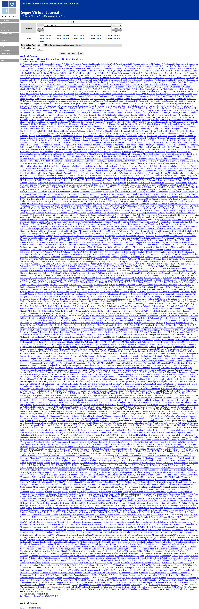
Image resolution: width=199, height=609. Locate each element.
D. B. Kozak (120, 136)
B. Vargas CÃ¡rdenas (75, 570)
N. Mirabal (125, 363)
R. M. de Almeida (153, 527)
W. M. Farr (184, 106)
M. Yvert (179, 213)
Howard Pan (31, 168)
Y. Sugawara (65, 416)
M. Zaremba (187, 580)
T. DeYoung (54, 233)
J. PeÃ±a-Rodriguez (130, 553)
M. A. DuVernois (88, 503)
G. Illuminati (173, 292)
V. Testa (40, 344)
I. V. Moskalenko (161, 363)
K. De (176, 400)
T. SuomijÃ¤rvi (119, 565)
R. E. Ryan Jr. (135, 587)
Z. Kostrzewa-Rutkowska (56, 430)
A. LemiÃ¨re (109, 475)
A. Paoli (112, 168)
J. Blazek (173, 519)
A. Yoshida (106, 453)
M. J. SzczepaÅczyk (178, 194)
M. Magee (94, 423)
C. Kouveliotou (136, 349)
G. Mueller (69, 158)
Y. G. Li (129, 275)
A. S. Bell (102, 73)
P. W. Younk (137, 515)
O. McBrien (127, 430)
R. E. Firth (24, 427)
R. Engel (193, 530)
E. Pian (95, 340)
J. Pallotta (53, 553)
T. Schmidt (55, 256)
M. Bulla (88, 425)
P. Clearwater (173, 89)
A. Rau (171, 435)
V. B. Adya (115, 64)
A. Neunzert (109, 161)
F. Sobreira (65, 322)
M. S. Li (95, 275)
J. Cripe (188, 94)
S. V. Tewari (113, 197)
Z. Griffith (32, 238)
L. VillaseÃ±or (159, 570)
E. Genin (182, 113)
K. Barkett (100, 71)
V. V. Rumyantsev (46, 458)
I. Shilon (66, 487)
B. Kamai (132, 129)
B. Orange (119, 379)
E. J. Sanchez (132, 182)
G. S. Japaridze (100, 240)
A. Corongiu (177, 344)
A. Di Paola (68, 342)
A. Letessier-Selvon (69, 544)
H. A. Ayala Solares (156, 498)
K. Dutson (127, 465)
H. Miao (90, 154)
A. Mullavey (141, 158)
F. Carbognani (34, 84)
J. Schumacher (56, 562)
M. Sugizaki (85, 416)
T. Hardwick (98, 122)
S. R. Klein (86, 242)
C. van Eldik (159, 489)
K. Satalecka (34, 256)
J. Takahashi (53, 398)
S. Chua (89, 89)
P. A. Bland (121, 582)
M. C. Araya (164, 66)
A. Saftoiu (166, 558)
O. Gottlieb (130, 402)
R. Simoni (92, 487)
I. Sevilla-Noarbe (111, 332)
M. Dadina (46, 342)
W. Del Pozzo (99, 99)
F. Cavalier (114, 84)
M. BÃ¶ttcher (159, 460)
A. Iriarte (183, 505)
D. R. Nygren (137, 249)
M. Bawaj (34, 73)
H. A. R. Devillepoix (144, 582)
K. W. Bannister (104, 370)
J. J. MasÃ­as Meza (117, 546)
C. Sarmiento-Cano (103, 560)
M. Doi (59, 393)
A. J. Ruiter (80, 432)
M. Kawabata (135, 393)
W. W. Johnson (52, 129)
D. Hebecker (80, 238)
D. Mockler (131, 549)
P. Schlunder (45, 256)
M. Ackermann (71, 224)
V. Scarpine (74, 332)
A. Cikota (118, 425)
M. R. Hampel (98, 537)
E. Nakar (65, 407)
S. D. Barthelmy (156, 71)
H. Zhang (83, 379)
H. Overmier (101, 166)
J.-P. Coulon (58, 94)
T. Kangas (83, 386)
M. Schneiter (49, 446)
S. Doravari (190, 101)
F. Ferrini (131, 108)
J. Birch (68, 75)
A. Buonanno (189, 80)
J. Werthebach (166, 264)
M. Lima (77, 330)
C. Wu (68, 453)
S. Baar (33, 393)
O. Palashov (174, 166)
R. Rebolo (106, 391)
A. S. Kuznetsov (75, 388)
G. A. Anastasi (117, 517)
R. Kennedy (135, 131)
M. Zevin (55, 215)
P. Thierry (172, 379)
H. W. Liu (189, 275)
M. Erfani (35, 532)
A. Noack (41, 163)
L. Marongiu (84, 347)
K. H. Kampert (190, 540)
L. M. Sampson (119, 182)
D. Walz (23, 573)
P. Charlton (50, 87)
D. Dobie (115, 370)
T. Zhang (81, 215)
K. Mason (188, 147)
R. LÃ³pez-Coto (156, 508)
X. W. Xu (111, 266)
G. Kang (154, 129)
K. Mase (89, 247)
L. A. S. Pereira (145, 553)
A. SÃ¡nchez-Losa (56, 299)
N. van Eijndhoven (186, 261)
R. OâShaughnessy (63, 166)
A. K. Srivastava (121, 192)
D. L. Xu (102, 266)
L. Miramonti (110, 549)
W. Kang (150, 240)
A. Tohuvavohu (90, 306)
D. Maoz (45, 374)
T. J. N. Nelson (89, 161)
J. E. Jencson (76, 404)
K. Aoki (186, 391)
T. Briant (42, 80)
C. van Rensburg (172, 489)
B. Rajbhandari (192, 175)
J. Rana (181, 407)
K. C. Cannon (162, 82)
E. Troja (183, 367)
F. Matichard (95, 149)
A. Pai (145, 166)
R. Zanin (61, 494)
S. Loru (66, 347)
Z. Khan (186, 131)
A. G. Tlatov (130, 391)
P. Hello (32, 124)
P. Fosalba (64, 327)
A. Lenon (84, 140)
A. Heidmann (177, 122)
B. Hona (160, 505)
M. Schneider (144, 512)
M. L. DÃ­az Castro (94, 530)
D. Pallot (168, 451)
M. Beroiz (164, 440)
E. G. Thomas (140, 197)
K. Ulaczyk (137, 384)
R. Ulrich (119, 567)
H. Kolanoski (117, 242)
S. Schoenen (77, 256)
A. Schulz (161, 484)
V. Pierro (180, 171)
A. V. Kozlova (49, 271)
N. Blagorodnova (88, 400)
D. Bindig (155, 226)
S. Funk (129, 358)
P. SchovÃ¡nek (186, 560)
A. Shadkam (89, 562)
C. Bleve (181, 519)
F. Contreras (37, 527)
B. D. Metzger (98, 320)
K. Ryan (187, 180)
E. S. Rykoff (54, 332)
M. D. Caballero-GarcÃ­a (77, 449)
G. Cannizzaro (98, 425)
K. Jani (180, 126)
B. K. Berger (112, 73)
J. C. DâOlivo (130, 530)
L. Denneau (107, 585)
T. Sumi (35, 398)
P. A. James (193, 427)
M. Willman (110, 411)
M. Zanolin (24, 215)
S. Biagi (139, 285)
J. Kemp (45, 542)
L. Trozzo (163, 199)
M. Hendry (52, 124)
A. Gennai (191, 113)
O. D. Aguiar (190, 64)
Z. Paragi (113, 578)
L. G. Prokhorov (37, 175)
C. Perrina (168, 296)
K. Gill (140, 115)
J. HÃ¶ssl (142, 292)
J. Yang (111, 379)
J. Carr (66, 287)
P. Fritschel (166, 110)
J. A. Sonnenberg (63, 192)
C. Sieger (130, 299)
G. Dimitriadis (180, 425)
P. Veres (131, 219)
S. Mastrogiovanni (73, 149)
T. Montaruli (36, 249)
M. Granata (130, 117)
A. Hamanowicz (114, 427)
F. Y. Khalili (162, 131)
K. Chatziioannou (102, 87)
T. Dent (127, 99)
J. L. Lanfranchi (115, 245)
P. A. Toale (50, 261)
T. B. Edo (144, 103)
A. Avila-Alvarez (129, 68)
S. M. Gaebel (47, 113)
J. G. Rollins (76, 180)
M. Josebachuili (154, 540)
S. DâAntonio (115, 96)
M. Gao (141, 273)
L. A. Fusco (189, 289)
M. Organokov (126, 296)
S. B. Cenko (179, 301)
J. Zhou (104, 379)
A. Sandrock (162, 254)
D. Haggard (58, 582)
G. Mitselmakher (88, 156)
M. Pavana (118, 407)
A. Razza (53, 432)
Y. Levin (122, 140)
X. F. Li (122, 275)
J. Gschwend (134, 327)
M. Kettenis (171, 578)
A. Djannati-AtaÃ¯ (88, 465)
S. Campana (154, 337)
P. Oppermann (169, 163)
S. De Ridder (177, 231)
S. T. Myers (56, 407)
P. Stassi (42, 565)
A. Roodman (43, 332)
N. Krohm (112, 542)
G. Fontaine (64, 467)
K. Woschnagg (92, 266)
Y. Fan (195, 449)
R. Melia (88, 444)
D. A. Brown (114, 80)
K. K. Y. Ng (151, 161)
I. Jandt (132, 540)
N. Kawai (48, 414)
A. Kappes (159, 240)
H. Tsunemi (144, 416)
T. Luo (62, 277)
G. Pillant (188, 171)
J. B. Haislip (38, 337)
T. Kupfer (163, 404)
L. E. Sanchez (144, 182)
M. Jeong (111, 240)
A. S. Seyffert (48, 487)
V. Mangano (158, 145)
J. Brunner (31, 287)
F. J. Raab (135, 175)
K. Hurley (171, 268)
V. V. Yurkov (82, 391)
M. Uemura (133, 398)
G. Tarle (187, 332)
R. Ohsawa (146, 395)
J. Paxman (193, 582)
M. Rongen (85, 254)
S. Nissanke (25, 163)
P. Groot (32, 120)
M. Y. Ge (149, 273)
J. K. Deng (90, 273)
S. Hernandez (131, 505)
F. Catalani (52, 524)
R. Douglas (34, 103)
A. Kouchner (77, 294)
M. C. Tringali (152, 199)
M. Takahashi (100, 367)
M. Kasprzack (34, 131)
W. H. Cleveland (109, 217)
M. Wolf (61, 266)
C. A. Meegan (55, 219)
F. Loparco (187, 361)
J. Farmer (90, 532)
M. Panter (150, 480)
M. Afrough (135, 64)
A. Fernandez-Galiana (96, 108)
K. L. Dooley (179, 101)
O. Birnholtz (86, 75)
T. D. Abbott (45, 64)
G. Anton (172, 224)
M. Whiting (82, 372)
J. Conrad (24, 465)
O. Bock (44, 78)
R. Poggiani (66, 173)
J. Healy (167, 122)
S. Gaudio (136, 113)
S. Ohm (112, 480)
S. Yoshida (143, 266)
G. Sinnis (170, 512)
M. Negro (173, 363)
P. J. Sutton (150, 194)
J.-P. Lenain (140, 475)
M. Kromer (72, 430)
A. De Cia (135, 425)
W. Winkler (168, 210)
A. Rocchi (56, 180)
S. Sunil (133, 194)
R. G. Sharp (71, 377)
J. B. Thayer (131, 367)
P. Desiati (187, 231)
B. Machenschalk (185, 142)
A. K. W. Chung (99, 89)
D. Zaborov (40, 494)
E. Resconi (43, 254)
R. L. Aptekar (181, 268)
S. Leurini (74, 347)
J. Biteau (144, 519)
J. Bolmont (180, 460)
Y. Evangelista (158, 306)
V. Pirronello (44, 556)
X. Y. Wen (30, 280)
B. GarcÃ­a (40, 535)
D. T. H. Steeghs (112, 384)
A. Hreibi (31, 126)
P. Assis (190, 517)
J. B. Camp (130, 82)
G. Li (89, 275)
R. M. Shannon (70, 372)
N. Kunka (147, 542)
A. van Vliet (52, 570)
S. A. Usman (100, 201)
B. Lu (49, 277)
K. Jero (119, 240)
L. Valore (174, 567)
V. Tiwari (32, 199)
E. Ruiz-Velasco (97, 512)
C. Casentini (83, 84)
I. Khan (171, 131)
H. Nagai (93, 395)
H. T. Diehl (40, 318)
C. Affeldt (125, 64)
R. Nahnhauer (69, 249)
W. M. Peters (139, 407)
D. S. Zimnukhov (55, 391)
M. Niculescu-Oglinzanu (91, 551)
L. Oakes (82, 480)
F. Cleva (183, 89)
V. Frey (148, 110)
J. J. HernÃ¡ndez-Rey (128, 292)
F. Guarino (65, 537)
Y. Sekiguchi (25, 398)
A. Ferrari (139, 311)
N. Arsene (172, 517)
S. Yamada (169, 416)
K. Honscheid (157, 327)
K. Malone (168, 508)
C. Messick (57, 154)
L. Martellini (142, 147)
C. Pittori (187, 306)
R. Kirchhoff (149, 133)
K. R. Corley (161, 91)
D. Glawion (155, 467)
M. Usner (143, 261)
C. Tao (69, 379)
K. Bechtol (170, 322)
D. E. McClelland (154, 149)
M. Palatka (44, 553)
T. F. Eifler (32, 327)
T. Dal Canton (78, 96)
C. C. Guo (173, 273)
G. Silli (117, 562)
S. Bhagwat (189, 73)
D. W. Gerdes (86, 327)
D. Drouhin (96, 289)
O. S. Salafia (136, 340)
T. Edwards (143, 465)
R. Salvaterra (166, 342)
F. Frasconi (117, 110)
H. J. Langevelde (35, 580)
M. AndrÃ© (31, 285)
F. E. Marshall (137, 304)
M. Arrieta (45, 460)
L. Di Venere (64, 358)
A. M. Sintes (161, 189)
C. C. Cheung (100, 356)
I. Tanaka (84, 398)
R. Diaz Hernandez (51, 503)
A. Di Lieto (108, 101)
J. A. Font (62, 110)
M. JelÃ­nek (92, 449)
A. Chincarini (174, 87)
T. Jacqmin (172, 126)
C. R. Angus (25, 425)
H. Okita (173, 395)
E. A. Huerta (49, 126)
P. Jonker (162, 578)
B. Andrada (143, 517)
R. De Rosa (158, 99)
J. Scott (55, 187)
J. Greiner (172, 381)
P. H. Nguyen (74, 551)
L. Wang (127, 374)
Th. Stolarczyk (150, 299)
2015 (117, 35)
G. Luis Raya (128, 508)
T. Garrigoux (115, 467)
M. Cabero (49, 82)
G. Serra (54, 349)
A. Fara (29, 347)
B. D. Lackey (58, 138)
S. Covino (176, 337)
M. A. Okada (148, 163)
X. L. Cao (181, 271)
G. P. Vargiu (99, 349)
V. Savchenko (165, 219)
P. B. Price (116, 252)
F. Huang (31, 240)
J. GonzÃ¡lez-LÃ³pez (166, 575)
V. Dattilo (170, 96)
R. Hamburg (169, 217)
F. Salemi (87, 182)
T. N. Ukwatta (64, 515)
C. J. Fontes (48, 589)
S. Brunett (136, 80)
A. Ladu (58, 347)
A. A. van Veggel (85, 203)
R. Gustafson (135, 120)
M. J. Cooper (48, 527)
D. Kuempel (122, 542)
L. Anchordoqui (131, 517)
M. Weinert (124, 208)
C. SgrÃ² (50, 367)
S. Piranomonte (106, 340)
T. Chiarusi (103, 287)
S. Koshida (155, 393)
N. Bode (52, 78)
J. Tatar (163, 259)
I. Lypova (182, 475)
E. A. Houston (184, 124)
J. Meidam (126, 152)
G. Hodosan (58, 386)
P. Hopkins (156, 124)
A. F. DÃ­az (188, 287)
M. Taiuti (161, 299)
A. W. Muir (79, 158)
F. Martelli (131, 147)
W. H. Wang (51, 208)
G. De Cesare (56, 342)
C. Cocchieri (193, 89)
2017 (49, 39)
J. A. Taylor (94, 197)
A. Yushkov (143, 573)
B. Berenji (115, 353)
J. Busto (39, 287)
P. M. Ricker (168, 178)
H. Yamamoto (113, 213)
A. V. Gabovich (69, 391)
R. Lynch (149, 142)
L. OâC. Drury (114, 465)
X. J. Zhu (132, 215)
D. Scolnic (37, 322)
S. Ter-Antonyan (183, 259)
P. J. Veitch (162, 203)
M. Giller (120, 535)
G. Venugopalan (188, 203)
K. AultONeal (107, 68)
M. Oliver (158, 163)
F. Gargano (145, 358)
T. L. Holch (124, 470)
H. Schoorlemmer (158, 512)
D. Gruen (124, 327)
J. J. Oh (123, 163)
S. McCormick (168, 149)
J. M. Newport (129, 161)
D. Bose (27, 229)
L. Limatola (67, 340)
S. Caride (45, 84)
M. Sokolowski (179, 451)
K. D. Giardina (120, 115)
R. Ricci (125, 587)
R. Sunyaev (25, 224)
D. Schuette (183, 185)
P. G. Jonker (25, 430)
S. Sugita (75, 416)
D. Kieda (48, 508)
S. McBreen (43, 219)
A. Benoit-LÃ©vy (183, 322)
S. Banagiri (45, 71)
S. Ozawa (170, 453)
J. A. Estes (171, 496)
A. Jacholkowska (176, 470)
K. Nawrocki (141, 580)
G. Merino (154, 247)
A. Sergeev (124, 187)
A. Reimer (166, 365)
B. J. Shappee (113, 313)
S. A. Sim (46, 423)
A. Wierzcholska (159, 491)
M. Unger (128, 567)
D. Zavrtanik (160, 573)
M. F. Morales (158, 451)
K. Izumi (163, 126)
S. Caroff (94, 462)
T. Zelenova (35, 215)
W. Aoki (194, 391)
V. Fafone (135, 106)
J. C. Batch (24, 73)
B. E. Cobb (143, 400)
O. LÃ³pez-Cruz (76, 444)
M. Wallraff (92, 264)
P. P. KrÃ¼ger (51, 475)
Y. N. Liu (42, 277)
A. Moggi (121, 156)
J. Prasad (112, 173)
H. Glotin (39, 292)
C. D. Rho (46, 512)
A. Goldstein (157, 217)
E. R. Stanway (127, 386)
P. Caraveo (80, 311)
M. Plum (63, 556)
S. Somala (42, 192)
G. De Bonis (36, 289)
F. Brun (40, 462)
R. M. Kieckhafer (57, 542)
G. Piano (90, 308)
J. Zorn (105, 494)
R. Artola (155, 440)
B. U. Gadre (36, 113)
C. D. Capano (187, 82)
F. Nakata (137, 395)
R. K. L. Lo (172, 140)
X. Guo (81, 120)
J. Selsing (183, 349)
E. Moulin (176, 477)
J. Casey (167, 229)
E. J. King (114, 133)
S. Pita (59, 482)
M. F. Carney (55, 84)
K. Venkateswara (174, 203)
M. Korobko (88, 136)
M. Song (157, 256)
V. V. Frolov (177, 110)
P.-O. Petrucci (34, 482)
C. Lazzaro (181, 138)
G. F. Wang (157, 277)
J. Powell (104, 173)
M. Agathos (156, 64)
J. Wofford (40, 213)
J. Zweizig (168, 215)
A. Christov (32, 231)
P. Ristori (32, 558)
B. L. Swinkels (162, 194)
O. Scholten (175, 560)
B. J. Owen (111, 166)
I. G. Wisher (100, 515)
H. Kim (120, 404)
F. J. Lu (163, 271)
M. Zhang (72, 215)
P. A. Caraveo (64, 356)
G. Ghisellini (56, 340)
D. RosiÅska (130, 180)
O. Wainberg (193, 570)
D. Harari (118, 537)
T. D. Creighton (178, 94)
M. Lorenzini (42, 142)
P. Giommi (72, 304)
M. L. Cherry (43, 456)
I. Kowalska (109, 136)
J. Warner (81, 208)
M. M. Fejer (81, 108)
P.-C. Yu (83, 409)
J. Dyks (135, 465)
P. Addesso (92, 64)
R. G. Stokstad (84, 259)
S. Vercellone (32, 313)
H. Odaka (104, 480)
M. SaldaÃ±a (70, 299)
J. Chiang (110, 356)
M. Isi (147, 126)
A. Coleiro (136, 287)
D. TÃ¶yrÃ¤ (110, 199)
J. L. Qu (105, 277)
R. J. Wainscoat (89, 411)
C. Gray (154, 117)
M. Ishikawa (190, 411)
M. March (99, 330)
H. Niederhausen (111, 249)
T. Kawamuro (58, 414)
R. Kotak (137, 423)
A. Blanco (164, 519)
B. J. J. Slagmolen (175, 189)
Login (2, 60)
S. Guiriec (67, 361)
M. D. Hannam (61, 122)
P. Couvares (84, 94)
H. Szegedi (178, 432)
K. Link (95, 544)
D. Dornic (86, 289)
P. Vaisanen (109, 437)
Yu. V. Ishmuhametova (145, 391)
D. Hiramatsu (170, 372)
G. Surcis (81, 349)
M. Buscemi (147, 522)
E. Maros (103, 147)
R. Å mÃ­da (125, 562)
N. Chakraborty (134, 462)
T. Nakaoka (127, 395)
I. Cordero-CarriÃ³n (146, 91)
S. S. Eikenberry (35, 106)
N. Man (140, 145)
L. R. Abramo (126, 440)
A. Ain (29, 66)
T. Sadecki (32, 182)
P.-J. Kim (95, 421)
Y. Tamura (75, 398)
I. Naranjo (64, 551)
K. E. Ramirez (40, 178)
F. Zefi (89, 494)
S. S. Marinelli (179, 508)
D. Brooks (30, 325)
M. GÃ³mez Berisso (160, 535)
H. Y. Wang (167, 277)
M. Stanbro (122, 219)
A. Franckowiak (66, 235)
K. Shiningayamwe (79, 487)
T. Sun (183, 377)
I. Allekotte (64, 517)
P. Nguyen (161, 161)
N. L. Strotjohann (107, 259)
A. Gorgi (24, 537)
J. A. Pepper (66, 252)
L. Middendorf (98, 549)
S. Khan (178, 131)
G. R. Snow (136, 562)
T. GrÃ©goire (49, 292)
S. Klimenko (182, 133)
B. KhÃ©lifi (138, 472)
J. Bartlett (168, 71)
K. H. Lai (68, 138)
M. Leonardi (94, 140)
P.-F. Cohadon (35, 91)
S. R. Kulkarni (152, 404)
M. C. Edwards (155, 103)
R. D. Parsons (160, 480)
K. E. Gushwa (109, 120)
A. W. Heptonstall (83, 124)
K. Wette (32, 210)
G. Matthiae (162, 546)
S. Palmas (168, 347)
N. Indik (108, 126)
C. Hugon (163, 292)
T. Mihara (113, 414)
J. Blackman (172, 75)
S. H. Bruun (157, 384)
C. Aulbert (96, 68)
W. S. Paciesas (67, 219)
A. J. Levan (106, 381)
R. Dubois (74, 358)
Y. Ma (156, 142)
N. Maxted (76, 477)
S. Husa (76, 126)
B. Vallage (32, 301)
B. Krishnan (152, 136)
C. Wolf (99, 374)
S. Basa (112, 285)
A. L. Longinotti (115, 508)
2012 (92, 35)
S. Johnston (111, 377)
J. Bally (60, 400)
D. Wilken (88, 210)
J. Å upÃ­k (146, 565)
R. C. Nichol (173, 330)
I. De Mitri (39, 530)
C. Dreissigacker (86, 103)
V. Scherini (133, 560)
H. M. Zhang (155, 280)
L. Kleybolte (171, 133)
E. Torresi (175, 367)
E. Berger (87, 316)
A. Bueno (128, 522)
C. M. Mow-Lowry (56, 158)
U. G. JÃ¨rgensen (71, 386)
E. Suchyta (162, 332)
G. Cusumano (190, 301)
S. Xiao (103, 213)
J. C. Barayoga (57, 71)
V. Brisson (72, 80)
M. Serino (31, 416)
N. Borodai (49, 522)
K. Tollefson (45, 515)
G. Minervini (166, 308)
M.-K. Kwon (85, 421)
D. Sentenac (104, 187)
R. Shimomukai (53, 416)
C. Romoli (44, 484)
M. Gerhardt (44, 505)
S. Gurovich (185, 442)
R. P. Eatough (154, 585)
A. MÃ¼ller (138, 430)
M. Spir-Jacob (118, 487)
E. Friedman (79, 235)
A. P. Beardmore (140, 301)
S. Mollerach (142, 549)
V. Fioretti (177, 308)
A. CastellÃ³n (51, 449)
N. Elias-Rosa (192, 425)
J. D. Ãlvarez (157, 515)
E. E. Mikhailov (121, 154)
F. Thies (131, 197)
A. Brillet (50, 80)
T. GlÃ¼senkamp (162, 235)
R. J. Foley (56, 313)
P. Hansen (109, 537)
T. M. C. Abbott (148, 322)
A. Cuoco (168, 356)
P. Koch (32, 136)
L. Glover (148, 115)
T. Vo (100, 206)
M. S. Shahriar (170, 187)
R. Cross (103, 231)
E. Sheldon (123, 332)
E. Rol (70, 384)
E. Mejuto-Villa (138, 152)
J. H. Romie (118, 180)
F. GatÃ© (125, 467)
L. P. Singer (133, 189)
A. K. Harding (78, 361)
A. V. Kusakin (185, 456)
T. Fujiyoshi (75, 393)
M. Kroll (30, 245)
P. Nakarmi (80, 249)
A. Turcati (110, 261)
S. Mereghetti (162, 222)
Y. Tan (124, 277)
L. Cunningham (56, 96)
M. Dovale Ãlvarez (49, 103)
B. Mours (43, 158)
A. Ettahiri (165, 289)
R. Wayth (50, 453)
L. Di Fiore (71, 101)
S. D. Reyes (150, 178)
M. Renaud (177, 482)
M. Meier (137, 247)
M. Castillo (154, 501)
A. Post (96, 173)
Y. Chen (146, 87)
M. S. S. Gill (108, 334)
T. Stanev (34, 259)
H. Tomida (125, 416)
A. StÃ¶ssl (95, 259)
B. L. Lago (170, 542)
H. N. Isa (131, 126)
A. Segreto (78, 562)
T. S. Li (117, 334)
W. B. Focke (94, 358)
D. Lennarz (74, 508)
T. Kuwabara (82, 245)
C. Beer (73, 73)
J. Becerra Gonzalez (184, 498)
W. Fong (105, 318)
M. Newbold (141, 510)
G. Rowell (54, 484)
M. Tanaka (93, 398)
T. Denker (119, 99)
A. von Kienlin (141, 219)
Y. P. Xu (69, 280)
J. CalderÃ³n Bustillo (94, 82)
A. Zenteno (128, 322)
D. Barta (146, 71)
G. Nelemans (77, 161)
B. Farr (176, 106)
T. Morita (121, 414)
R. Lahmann (135, 294)
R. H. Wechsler (77, 334)
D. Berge (115, 460)
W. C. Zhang (32, 282)
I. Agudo (121, 578)
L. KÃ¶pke (127, 242)
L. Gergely (40, 115)
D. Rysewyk (122, 254)
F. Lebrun (125, 222)
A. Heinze (116, 585)
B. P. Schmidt (182, 379)
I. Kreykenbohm (99, 294)
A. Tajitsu (43, 398)
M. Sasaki (126, 484)
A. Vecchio (133, 203)
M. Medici (127, 247)
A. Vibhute (71, 268)
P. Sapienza (121, 299)
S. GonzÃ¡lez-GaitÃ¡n (70, 427)
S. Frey (154, 578)
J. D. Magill (44, 363)
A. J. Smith (179, 512)
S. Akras (136, 440)
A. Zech (82, 494)
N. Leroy (104, 140)
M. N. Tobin (60, 261)
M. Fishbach (177, 108)
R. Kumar (189, 136)
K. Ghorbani (131, 235)
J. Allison (93, 370)
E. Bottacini (181, 353)
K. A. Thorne (172, 197)
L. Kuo (30, 138)
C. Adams (75, 64)
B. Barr (117, 71)
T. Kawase (69, 414)
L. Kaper (121, 351)
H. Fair (143, 106)
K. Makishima (90, 414)
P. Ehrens (189, 103)
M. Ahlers (102, 224)
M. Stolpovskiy (52, 565)
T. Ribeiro (92, 440)
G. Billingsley (46, 75)
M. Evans (101, 106)
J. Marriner (125, 334)
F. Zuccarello (58, 575)
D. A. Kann (92, 386)
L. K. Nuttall (78, 163)
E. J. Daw (30, 99)
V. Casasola (129, 344)
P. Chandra (111, 400)
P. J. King (123, 133)
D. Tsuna (31, 201)
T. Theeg (123, 197)
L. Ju (92, 129)
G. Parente (74, 553)
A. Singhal (151, 189)
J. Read (99, 178)
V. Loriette (52, 142)
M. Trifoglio (33, 311)
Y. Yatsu (75, 409)
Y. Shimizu (186, 453)
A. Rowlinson (99, 384)
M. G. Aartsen (58, 224)
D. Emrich (88, 451)
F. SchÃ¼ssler (150, 484)
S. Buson (31, 356)
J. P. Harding (119, 505)
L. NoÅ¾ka (167, 551)
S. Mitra (63, 156)
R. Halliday (86, 537)
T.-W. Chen (123, 435)
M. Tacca (192, 194)
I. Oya (131, 480)
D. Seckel (115, 256)
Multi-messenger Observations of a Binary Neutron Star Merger (51, 59)
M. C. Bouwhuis (170, 285)
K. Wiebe (188, 264)
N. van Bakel (141, 201)
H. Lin (190, 318)
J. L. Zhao (119, 282)
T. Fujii (189, 532)
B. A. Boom (115, 78)
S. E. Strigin (72, 194)
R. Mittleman (101, 156)
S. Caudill (93, 84)
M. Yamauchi (191, 416)
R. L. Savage (63, 185)
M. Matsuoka (102, 414)
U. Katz (57, 294)
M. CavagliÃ (103, 84)
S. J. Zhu (123, 215)
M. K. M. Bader (160, 68)
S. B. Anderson (101, 66)
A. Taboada (176, 565)
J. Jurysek (166, 540)
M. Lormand (63, 142)
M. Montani (167, 156)
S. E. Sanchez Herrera (147, 254)
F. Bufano (194, 340)
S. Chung (111, 89)
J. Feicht (72, 108)
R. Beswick (136, 578)
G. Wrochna (176, 580)
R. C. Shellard (100, 562)
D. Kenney (147, 451)
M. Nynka (68, 582)
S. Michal (73, 549)
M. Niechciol (107, 551)
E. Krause (44, 330)
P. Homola (49, 540)
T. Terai (101, 398)
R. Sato (115, 560)
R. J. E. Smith (31, 192)
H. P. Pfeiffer (126, 171)
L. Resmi (85, 578)
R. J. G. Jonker (83, 129)
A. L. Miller (143, 154)
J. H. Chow (48, 89)
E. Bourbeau (55, 229)
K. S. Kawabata (122, 393)
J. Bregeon (191, 353)
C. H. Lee (31, 140)
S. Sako (195, 395)
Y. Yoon (28, 421)
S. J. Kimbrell (103, 133)
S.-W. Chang (190, 374)
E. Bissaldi (65, 217)
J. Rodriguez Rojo (94, 558)
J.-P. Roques (192, 222)
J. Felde (30, 235)
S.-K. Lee (43, 421)
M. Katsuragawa (111, 472)
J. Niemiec (73, 480)
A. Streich (74, 565)
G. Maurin (66, 477)
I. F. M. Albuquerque (39, 517)
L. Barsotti (125, 71)
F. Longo (98, 308)
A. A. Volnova (135, 456)
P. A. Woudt (189, 589)
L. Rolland (65, 180)
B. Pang (54, 168)
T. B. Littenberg (154, 140)
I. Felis (180, 289)
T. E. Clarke (133, 400)
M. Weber (44, 573)
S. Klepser (155, 472)
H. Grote (40, 120)
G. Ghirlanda (45, 340)
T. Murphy (151, 370)
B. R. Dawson (131, 527)
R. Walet (167, 206)
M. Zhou (107, 215)
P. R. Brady (190, 78)
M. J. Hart (137, 122)
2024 (109, 39)
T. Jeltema (178, 327)
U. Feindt (30, 402)
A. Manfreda (65, 363)
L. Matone (106, 149)
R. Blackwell (148, 460)
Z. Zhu (76, 379)
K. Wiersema (33, 351)
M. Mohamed (143, 477)
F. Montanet (153, 549)
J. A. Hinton (92, 470)
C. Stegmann (154, 487)
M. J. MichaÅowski (71, 578)
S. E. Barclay (69, 71)
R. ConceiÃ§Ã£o (190, 524)
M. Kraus (40, 475)
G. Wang (23, 208)
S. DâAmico (89, 527)
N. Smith (56, 322)
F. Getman (34, 340)
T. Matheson (74, 320)
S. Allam (132, 316)
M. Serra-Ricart (117, 391)
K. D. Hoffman (154, 238)
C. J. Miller (144, 330)
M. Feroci (179, 306)
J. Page (129, 166)
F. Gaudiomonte (39, 347)
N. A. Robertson (27, 180)
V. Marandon (25, 477)
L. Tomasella (147, 340)
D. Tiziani (73, 489)
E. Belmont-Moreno (36, 501)
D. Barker (91, 71)
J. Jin (64, 275)
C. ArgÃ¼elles (183, 224)
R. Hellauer (113, 238)
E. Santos (70, 560)
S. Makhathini (144, 589)
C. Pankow (74, 168)
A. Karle (175, 240)
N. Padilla (106, 444)
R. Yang (31, 494)
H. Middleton (108, 154)
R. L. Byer (39, 82)
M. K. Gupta (98, 120)
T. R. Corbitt (132, 91)
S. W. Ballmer (34, 71)
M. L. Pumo (112, 432)
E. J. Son (51, 192)
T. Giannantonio (99, 327)
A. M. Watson (177, 587)
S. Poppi (30, 349)
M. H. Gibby (136, 217)
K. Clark (41, 231)
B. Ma (177, 377)
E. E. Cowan (105, 94)
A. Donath (101, 465)
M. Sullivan (168, 432)
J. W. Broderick (159, 494)
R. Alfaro (91, 498)
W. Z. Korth (99, 136)
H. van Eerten (36, 589)
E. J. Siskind (60, 367)
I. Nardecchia (32, 161)
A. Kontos (77, 136)
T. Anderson (153, 224)
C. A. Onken (33, 377)
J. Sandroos (172, 254)
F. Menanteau (133, 330)
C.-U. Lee (52, 421)
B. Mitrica (121, 549)
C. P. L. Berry (143, 73)
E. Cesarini (181, 84)
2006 (41, 35)
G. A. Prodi (25, 175)
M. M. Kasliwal (97, 404)
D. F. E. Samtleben (95, 299)
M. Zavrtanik (172, 573)
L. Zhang (64, 215)
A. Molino (96, 444)
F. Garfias (34, 505)
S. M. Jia (36, 275)
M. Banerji (160, 322)
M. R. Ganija (81, 113)
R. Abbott (35, 64)
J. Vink (65, 491)
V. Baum (84, 226)
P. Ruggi (171, 180)
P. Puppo (69, 175)
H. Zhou (146, 515)
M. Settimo (37, 487)
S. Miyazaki (37, 395)
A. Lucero (164, 544)
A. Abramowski (158, 458)
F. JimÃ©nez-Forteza (36, 129)
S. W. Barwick (74, 226)
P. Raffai (166, 175)
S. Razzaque (156, 365)
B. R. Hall (155, 120)
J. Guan (165, 273)
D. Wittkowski (112, 573)
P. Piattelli (177, 296)
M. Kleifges (82, 542)
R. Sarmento (89, 560)
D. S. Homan (169, 423)
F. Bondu (85, 78)
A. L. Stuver (101, 194)
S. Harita (152, 411)
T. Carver (159, 229)
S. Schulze (103, 575)
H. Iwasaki (164, 470)
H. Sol (99, 487)
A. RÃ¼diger (161, 180)
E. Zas (151, 573)
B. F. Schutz (32, 187)
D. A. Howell (133, 372)
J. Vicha (149, 570)
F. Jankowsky (35, 472)
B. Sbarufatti (66, 306)
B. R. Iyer (155, 126)
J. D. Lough (84, 142)
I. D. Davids (34, 465)
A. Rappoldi (185, 311)
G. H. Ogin (114, 163)
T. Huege (97, 540)
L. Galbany (55, 427)
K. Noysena (123, 418)
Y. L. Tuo (147, 277)
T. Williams (98, 437)
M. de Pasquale (37, 304)
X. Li (108, 275)
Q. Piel (53, 482)
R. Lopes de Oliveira (60, 444)
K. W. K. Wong (51, 213)
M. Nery (99, 161)
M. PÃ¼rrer (78, 175)
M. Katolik (45, 131)
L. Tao (131, 277)
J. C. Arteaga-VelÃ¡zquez (124, 498)
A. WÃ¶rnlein (183, 491)
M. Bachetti (76, 344)
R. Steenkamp (142, 487)
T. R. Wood (70, 266)
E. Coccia (24, 91)
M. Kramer (165, 585)
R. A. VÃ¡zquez (91, 570)
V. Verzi (141, 570)
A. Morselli (148, 311)
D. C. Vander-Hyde (35, 203)
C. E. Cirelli (136, 89)
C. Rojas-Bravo (60, 316)
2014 (109, 35)
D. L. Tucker (44, 334)
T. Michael (78, 296)
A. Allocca (59, 66)
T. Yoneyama (34, 418)
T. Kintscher (59, 242)
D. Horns (143, 470)
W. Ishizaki (32, 456)
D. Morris (129, 379)
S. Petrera (184, 553)
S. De (44, 99)
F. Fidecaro (140, 108)
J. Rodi (183, 222)
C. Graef (121, 117)
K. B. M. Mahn (56, 247)
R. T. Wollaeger (81, 589)
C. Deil (52, 465)
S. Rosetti (78, 384)
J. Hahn (31, 470)
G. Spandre (78, 367)
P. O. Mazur (183, 546)
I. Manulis (108, 430)
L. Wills (53, 266)
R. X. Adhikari (104, 64)
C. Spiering (179, 256)
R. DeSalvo (191, 99)
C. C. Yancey (125, 213)
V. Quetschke (95, 175)
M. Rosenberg (84, 512)
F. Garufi (118, 113)
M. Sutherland (144, 259)
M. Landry (77, 138)
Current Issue (5, 20)
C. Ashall (35, 425)
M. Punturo (59, 175)
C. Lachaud (125, 294)
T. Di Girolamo (97, 101)
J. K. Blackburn (160, 75)
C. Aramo (163, 517)
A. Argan (57, 308)
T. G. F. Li (131, 140)
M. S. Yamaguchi (155, 398)
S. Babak (140, 68)
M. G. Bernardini (182, 340)
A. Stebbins (152, 332)
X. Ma (69, 277)
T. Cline (110, 271)
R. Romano (96, 180)
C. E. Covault (67, 527)
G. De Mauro (178, 527)
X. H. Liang (153, 275)
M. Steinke (150, 192)
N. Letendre (113, 140)
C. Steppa (164, 487)
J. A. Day (141, 527)
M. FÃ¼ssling (83, 467)
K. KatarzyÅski (96, 472)
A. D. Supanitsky (134, 565)
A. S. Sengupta (92, 187)
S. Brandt (40, 222)
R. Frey (141, 110)
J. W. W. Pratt (122, 173)
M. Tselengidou (89, 261)
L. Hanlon (96, 222)
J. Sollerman (54, 409)
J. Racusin (100, 219)
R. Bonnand (104, 78)
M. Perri (45, 306)
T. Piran (175, 349)
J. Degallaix (60, 99)
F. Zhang (145, 280)
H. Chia (165, 87)
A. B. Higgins (53, 351)
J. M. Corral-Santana (127, 575)
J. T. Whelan (42, 210)
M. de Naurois (36, 480)
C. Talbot (30, 197)
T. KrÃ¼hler (134, 435)
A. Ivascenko (153, 470)
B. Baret (89, 285)
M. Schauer (124, 560)
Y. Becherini (93, 460)
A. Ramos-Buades (53, 178)
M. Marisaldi (155, 308)
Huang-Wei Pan (43, 168)
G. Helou (185, 402)
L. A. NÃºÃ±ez (179, 551)
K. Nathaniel (126, 496)
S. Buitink (137, 522)
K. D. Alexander (121, 316)
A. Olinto (35, 553)
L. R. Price (162, 173)
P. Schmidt (122, 185)
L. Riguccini (176, 444)
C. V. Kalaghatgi (110, 129)
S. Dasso (109, 527)
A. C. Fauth (107, 532)
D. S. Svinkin (160, 268)
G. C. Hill (143, 238)
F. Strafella (64, 565)
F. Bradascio (77, 229)
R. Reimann (186, 252)
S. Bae (170, 68)
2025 (117, 39)
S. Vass (114, 203)
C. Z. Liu (171, 275)
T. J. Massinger (45, 149)
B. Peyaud (45, 482)
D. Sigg (114, 189)
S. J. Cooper (112, 91)
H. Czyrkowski (90, 580)
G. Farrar (98, 532)
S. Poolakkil (79, 219)
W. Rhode (53, 254)
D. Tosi (79, 261)
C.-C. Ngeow (75, 407)
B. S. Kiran (128, 404)
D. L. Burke (55, 325)
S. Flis (56, 235)
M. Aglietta (25, 517)
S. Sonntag (156, 562)
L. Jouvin (54, 472)
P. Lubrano (34, 363)
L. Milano (133, 154)
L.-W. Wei (115, 208)
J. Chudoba (106, 524)
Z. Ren (38, 512)
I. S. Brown (69, 451)
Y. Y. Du (109, 273)
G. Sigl (110, 562)
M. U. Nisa (152, 510)
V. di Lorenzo (83, 233)
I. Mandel (33, 384)
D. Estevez (72, 106)
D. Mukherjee (107, 158)
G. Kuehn (172, 136)
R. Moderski (132, 477)
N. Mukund (131, 158)
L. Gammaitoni (68, 113)
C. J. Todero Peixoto (40, 567)
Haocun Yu (170, 213)
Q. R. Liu (174, 245)
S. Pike (148, 407)
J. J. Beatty (100, 226)
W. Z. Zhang (43, 282)
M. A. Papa (121, 168)
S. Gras (147, 117)
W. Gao (104, 351)
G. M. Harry (117, 122)
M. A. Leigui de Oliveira (50, 544)
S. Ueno (160, 416)
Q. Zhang (173, 280)
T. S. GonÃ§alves (172, 442)
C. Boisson (171, 460)
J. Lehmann (75, 140)
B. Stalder (126, 585)
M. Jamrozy (189, 470)
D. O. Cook (154, 400)
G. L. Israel (98, 342)
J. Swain (154, 565)
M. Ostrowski (122, 480)
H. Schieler (143, 560)
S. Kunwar (59, 245)
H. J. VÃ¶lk (81, 491)
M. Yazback (152, 213)
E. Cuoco (68, 96)
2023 (100, 39)
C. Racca (32, 299)
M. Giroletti (189, 358)
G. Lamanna (72, 475)
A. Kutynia (38, 138)
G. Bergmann (123, 73)
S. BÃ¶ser (36, 229)
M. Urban (137, 567)
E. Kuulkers (187, 219)
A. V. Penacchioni (67, 456)
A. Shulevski (42, 496)
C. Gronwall (83, 304)
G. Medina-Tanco (27, 549)
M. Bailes (91, 374)
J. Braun (86, 229)
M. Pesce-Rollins (87, 365)
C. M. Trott (31, 453)
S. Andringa (153, 517)
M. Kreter (88, 294)
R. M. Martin (164, 147)
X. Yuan (57, 379)
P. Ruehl (148, 558)
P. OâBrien (61, 384)
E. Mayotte (172, 546)
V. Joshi (29, 508)
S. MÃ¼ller (45, 551)
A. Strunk (82, 194)
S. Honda (96, 393)
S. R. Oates (171, 304)
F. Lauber (138, 245)
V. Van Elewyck (44, 301)
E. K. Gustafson (123, 120)
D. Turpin (189, 299)
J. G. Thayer (120, 367)
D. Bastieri (105, 353)
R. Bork (124, 78)
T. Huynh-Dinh (98, 126)
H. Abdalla (147, 458)
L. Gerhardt (120, 235)
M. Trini (102, 567)
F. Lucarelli (108, 308)
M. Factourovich (123, 106)
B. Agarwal (145, 64)
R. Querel (187, 449)
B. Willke (146, 210)
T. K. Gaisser (98, 235)
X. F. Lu (55, 277)
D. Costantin (158, 356)
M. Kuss (129, 361)
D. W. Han (182, 273)
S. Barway (41, 393)
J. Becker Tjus (111, 226)
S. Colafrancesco (113, 311)
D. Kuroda (165, 393)
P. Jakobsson (47, 386)
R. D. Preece (90, 219)
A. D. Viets (52, 206)
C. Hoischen (114, 470)
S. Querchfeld (130, 556)
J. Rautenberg (165, 556)
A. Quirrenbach (131, 482)
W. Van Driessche (171, 261)
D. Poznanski (182, 372)
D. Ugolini (61, 201)
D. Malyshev (192, 475)
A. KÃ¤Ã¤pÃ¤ (177, 540)
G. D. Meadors (104, 152)
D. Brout (162, 316)
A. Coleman (154, 524)
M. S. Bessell (178, 374)
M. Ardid (53, 285)
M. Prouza (110, 556)
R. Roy (71, 432)
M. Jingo (45, 472)
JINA (2, 47)
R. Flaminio (34, 110)
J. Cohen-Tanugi (131, 356)
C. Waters (101, 411)
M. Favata (38, 108)
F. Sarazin (79, 560)
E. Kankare (36, 423)
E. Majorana (118, 145)
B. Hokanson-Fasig (181, 238)
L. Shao (192, 187)
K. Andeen (143, 224)
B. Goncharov (184, 115)
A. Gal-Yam (147, 423)
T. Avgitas (81, 285)
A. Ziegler (97, 494)
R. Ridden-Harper (58, 377)
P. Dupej (124, 103)
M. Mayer (85, 477)
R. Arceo (109, 498)
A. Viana (48, 491)
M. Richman (63, 254)
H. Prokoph (97, 482)
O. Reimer (176, 365)
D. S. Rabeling (146, 175)
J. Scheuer (103, 185)
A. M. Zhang (113, 280)
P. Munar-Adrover (121, 308)
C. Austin (117, 68)
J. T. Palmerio (179, 430)
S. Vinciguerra (64, 206)
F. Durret (75, 318)
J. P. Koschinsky (158, 242)
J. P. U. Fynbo (141, 421)
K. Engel (131, 503)
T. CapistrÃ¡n (116, 501)
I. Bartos (176, 71)
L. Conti (103, 91)
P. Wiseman (154, 435)
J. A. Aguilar (91, 224)
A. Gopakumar (55, 117)
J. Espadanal (58, 532)
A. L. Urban (89, 201)
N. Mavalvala (116, 149)
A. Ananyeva (88, 66)
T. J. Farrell (92, 377)
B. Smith (186, 189)
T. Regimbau (108, 178)
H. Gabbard (25, 113)
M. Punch (120, 482)
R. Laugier (113, 418)
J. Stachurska (190, 256)
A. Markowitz (92, 147)
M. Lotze (166, 294)
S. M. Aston (56, 68)
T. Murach (185, 477)
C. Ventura (115, 570)
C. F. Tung (101, 261)
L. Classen (50, 231)
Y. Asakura (24, 393)
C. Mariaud (48, 477)
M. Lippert (181, 496)
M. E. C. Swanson (175, 332)
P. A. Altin (69, 66)
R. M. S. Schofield (145, 185)
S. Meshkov (35, 154)
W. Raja (60, 372)
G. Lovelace (107, 142)
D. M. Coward (117, 94)
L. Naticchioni (44, 161)
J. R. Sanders (181, 182)
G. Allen (50, 66)
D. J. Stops (42, 194)
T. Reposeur (186, 365)
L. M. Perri (115, 171)
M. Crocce (119, 325)
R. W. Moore (47, 249)
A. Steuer (60, 259)
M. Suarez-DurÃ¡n (95, 565)
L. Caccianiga (177, 522)
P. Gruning (61, 120)
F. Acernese (56, 64)
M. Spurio (139, 299)
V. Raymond (79, 178)
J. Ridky (187, 556)
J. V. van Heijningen (69, 203)
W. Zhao (99, 409)
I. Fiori (158, 108)
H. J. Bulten (178, 80)
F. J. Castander (108, 325)
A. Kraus (174, 585)
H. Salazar (109, 512)
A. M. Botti (59, 522)
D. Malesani (152, 421)
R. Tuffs (121, 489)
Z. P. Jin (117, 349)
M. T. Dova (166, 530)
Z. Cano (115, 381)
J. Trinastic (140, 199)
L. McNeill (58, 152)
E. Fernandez (43, 327)
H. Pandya (34, 252)
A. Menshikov (49, 549)
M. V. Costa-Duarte (59, 442)
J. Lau (80, 475)
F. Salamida (176, 558)
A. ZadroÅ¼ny (190, 213)
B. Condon (193, 462)
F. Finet (66, 393)
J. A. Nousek (160, 304)
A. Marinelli (34, 296)
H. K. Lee (40, 140)
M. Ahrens (111, 224)
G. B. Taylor (138, 496)
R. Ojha (188, 363)
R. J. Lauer (64, 508)
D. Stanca (188, 562)
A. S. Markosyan (79, 147)
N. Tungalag (83, 458)
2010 (75, 35)
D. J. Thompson (143, 367)
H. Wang (32, 208)
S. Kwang (48, 138)
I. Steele (171, 351)
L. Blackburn (76, 217)
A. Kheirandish (33, 242)
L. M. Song (171, 271)
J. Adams (81, 224)
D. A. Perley (128, 407)
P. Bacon (149, 68)
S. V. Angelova (128, 66)
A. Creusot (178, 287)
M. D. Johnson (26, 330)
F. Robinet (47, 180)
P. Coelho (37, 442)
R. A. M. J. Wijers (141, 386)
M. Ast (47, 68)
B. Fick (144, 532)
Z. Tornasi (74, 199)
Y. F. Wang (61, 208)
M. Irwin (189, 381)
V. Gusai (50, 347)
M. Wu (46, 280)
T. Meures (164, 247)
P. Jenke (178, 217)
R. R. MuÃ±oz (111, 320)
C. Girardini (143, 442)
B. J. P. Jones (128, 240)
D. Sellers (81, 187)
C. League (95, 496)
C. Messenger (46, 154)
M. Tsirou (105, 489)
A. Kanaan (38, 444)
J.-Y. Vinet (84, 206)
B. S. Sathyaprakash (28, 185)
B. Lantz (104, 138)
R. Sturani (91, 194)
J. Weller (88, 334)
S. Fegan (30, 467)
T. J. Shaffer (149, 187)
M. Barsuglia (136, 71)
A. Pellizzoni (178, 347)
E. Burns (97, 217)
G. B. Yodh (126, 515)
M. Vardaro (97, 203)
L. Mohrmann (156, 477)
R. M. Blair (24, 78)
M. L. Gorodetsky (69, 117)
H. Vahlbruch (111, 201)
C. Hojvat (31, 540)
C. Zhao (100, 215)
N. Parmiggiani (188, 308)
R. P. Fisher (188, 108)
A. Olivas (167, 249)
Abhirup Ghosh (71, 115)
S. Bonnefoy (191, 460)
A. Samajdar (97, 182)
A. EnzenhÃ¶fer (153, 289)
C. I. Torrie (99, 199)
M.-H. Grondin (44, 361)
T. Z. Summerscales (115, 194)
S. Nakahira (140, 414)
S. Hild (103, 124)
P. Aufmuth (86, 68)
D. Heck (171, 537)
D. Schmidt (164, 560)
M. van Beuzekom (155, 201)
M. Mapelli (126, 342)
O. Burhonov (107, 458)
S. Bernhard (125, 460)
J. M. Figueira (154, 532)
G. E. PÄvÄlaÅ (142, 296)
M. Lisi (107, 342)
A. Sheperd (42, 189)
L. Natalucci (174, 222)
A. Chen (159, 462)
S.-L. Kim (61, 421)
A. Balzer (73, 460)
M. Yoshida (177, 398)
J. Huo (29, 275)
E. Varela (62, 570)
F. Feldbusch (128, 532)
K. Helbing (102, 238)
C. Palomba (185, 166)
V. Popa (185, 296)
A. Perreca (106, 171)
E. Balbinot (141, 316)
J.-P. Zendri (45, 215)
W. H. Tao (139, 277)
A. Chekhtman (88, 356)
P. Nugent (138, 320)
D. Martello (75, 546)
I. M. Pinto (31, 173)
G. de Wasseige (32, 233)
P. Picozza (167, 311)
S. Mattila (117, 430)
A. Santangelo (115, 484)
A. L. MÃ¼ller (185, 549)
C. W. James (185, 292)
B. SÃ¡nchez (102, 440)
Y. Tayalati (170, 299)
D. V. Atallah (75, 68)
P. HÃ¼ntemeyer (172, 505)
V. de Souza (61, 530)
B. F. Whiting (67, 210)
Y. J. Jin (70, 275)
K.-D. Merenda (62, 549)
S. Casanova (112, 462)
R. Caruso (32, 524)
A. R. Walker (65, 334)
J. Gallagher (110, 235)
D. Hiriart (61, 449)
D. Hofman (129, 124)
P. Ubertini (35, 224)
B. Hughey (67, 126)
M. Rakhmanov (26, 178)
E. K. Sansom (25, 585)
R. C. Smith (142, 332)
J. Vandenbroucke (155, 261)
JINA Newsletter (5, 50)
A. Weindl (52, 573)
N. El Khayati (128, 289)
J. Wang (176, 277)
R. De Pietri (136, 99)
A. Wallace (82, 264)
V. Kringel (142, 136)
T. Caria (111, 344)
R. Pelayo (179, 510)
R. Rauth (149, 482)
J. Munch (151, 158)
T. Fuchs (88, 235)
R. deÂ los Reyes (190, 482)
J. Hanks (41, 122)
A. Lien (128, 304)
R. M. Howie (182, 582)
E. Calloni (121, 82)
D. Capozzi (65, 325)
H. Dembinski (165, 231)
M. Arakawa (35, 460)
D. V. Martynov (177, 147)
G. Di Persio (44, 311)
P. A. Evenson (178, 233)
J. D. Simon (136, 313)
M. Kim (49, 242)
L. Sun (126, 194)
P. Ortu (160, 347)
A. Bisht (117, 75)
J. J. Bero (133, 73)
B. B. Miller (154, 154)
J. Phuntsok (193, 553)
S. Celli (73, 287)
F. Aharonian (171, 458)
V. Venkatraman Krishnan (127, 377)
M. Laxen (161, 138)
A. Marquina (113, 147)
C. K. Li (82, 275)
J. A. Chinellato (94, 524)
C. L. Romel (107, 180)
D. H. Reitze (132, 178)
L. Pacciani (169, 306)
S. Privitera (193, 173)
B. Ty (128, 261)
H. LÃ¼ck (117, 142)
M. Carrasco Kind (94, 325)
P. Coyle (169, 287)
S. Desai (188, 325)
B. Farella (32, 498)
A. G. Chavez (81, 524)
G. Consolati (25, 527)
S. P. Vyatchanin (127, 206)
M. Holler (134, 470)
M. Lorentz (166, 475)
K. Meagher (117, 247)
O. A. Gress (178, 388)
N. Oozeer (155, 589)
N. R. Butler (73, 587)
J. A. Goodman (92, 505)
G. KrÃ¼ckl (40, 245)
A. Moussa (99, 296)
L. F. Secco (46, 322)
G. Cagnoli (69, 82)
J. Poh (70, 556)
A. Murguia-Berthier (178, 313)
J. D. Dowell (149, 496)
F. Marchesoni (26, 147)
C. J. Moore (178, 156)
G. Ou (98, 277)
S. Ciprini (119, 356)
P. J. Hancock (170, 582)
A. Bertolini (167, 73)
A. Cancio (188, 522)
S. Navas (108, 296)
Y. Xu (118, 266)
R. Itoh (103, 393)
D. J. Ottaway (89, 166)
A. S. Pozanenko (121, 456)
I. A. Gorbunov (26, 391)
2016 (41, 39)
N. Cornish (171, 91)
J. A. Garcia (90, 402)
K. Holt (138, 124)
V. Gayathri (153, 113)
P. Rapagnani (67, 178)
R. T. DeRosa (169, 99)
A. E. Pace (121, 166)
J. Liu (164, 140)
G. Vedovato (144, 203)
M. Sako (182, 320)
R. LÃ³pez (122, 544)
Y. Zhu (147, 282)
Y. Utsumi (143, 398)
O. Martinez (191, 508)
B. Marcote (182, 578)
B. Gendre (136, 374)
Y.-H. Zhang (91, 215)
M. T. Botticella (77, 425)
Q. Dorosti (142, 530)
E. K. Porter (87, 173)
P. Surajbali (25, 515)
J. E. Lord (32, 142)
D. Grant (23, 238)
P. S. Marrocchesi (83, 456)
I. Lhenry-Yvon (84, 544)
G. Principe (117, 365)
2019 (66, 39)
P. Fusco (136, 358)
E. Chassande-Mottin (73, 87)
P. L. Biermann (134, 519)
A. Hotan (30, 372)
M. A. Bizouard (146, 75)
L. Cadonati (59, 82)
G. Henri (71, 470)
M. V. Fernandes (42, 467)
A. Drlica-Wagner (53, 318)
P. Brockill (82, 80)
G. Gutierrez (146, 327)
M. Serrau (63, 349)
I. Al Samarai (121, 224)
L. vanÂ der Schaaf (52, 203)
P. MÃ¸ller (159, 349)
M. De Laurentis (73, 99)
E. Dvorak (127, 233)
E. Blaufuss (164, 226)
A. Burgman (149, 229)
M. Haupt (39, 470)
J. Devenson (37, 101)
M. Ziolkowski (38, 575)
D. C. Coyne (141, 94)
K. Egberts (153, 465)
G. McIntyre (25, 152)
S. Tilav (41, 261)
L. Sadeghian (43, 182)
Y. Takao (105, 416)
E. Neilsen (135, 334)
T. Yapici (117, 515)
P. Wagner (127, 491)
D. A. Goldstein (113, 327)
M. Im (184, 418)
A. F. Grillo (44, 537)
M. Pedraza (49, 171)
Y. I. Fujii (191, 384)
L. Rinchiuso (34, 484)
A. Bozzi (168, 78)
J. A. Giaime (108, 115)
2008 (58, 35)
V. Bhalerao (47, 268)
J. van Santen (34, 264)
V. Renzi (166, 444)
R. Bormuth (148, 285)
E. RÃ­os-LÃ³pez (189, 444)
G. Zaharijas (43, 370)
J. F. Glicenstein (167, 467)
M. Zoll (159, 266)
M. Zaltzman (25, 374)
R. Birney (76, 75)
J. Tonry (75, 585)
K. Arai (155, 66)
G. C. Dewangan (84, 268)
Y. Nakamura (162, 414)
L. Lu (181, 245)
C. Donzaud (76, 289)
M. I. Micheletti (84, 549)
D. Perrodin (189, 347)
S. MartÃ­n (39, 578)
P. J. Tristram (122, 398)
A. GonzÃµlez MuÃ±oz (60, 505)
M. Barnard (82, 460)
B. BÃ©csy (64, 73)
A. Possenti (117, 340)
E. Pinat (108, 252)
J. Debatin (71, 530)
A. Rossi (126, 340)
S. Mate (38, 268)
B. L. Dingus (75, 503)
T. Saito (181, 395)
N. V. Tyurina (49, 388)
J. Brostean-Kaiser (135, 229)
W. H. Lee (117, 587)
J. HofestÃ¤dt (152, 292)
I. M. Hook (176, 427)
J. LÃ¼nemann (191, 245)
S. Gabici (93, 467)
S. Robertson (74, 254)
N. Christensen (60, 89)
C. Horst (165, 124)
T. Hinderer (111, 124)
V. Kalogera (122, 129)
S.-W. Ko (70, 421)
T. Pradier (194, 296)
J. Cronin (78, 527)
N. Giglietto (168, 358)
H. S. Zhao (109, 282)
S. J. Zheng (138, 282)
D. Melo (39, 549)
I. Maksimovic (130, 145)
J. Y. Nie (91, 277)
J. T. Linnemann (101, 508)
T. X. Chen (37, 273)
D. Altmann (133, 224)
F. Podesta (122, 388)
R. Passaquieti (173, 168)
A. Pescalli (146, 342)
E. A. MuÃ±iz (162, 158)
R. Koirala (106, 242)
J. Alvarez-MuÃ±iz (103, 517)
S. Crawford (149, 437)
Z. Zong (48, 575)
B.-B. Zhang (29, 449)
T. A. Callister (110, 82)
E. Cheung (184, 229)
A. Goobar (120, 402)
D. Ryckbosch (111, 254)
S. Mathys (141, 546)
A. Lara (56, 508)
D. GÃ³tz (96, 351)
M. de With (43, 233)
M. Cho (39, 89)
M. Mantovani (192, 145)
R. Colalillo (143, 524)
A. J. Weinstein (136, 208)
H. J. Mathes (131, 546)
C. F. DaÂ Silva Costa (156, 96)
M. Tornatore (93, 446)
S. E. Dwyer (134, 103)
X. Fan (160, 106)
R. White (148, 491)
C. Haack (41, 238)
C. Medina (192, 546)
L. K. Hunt (108, 349)
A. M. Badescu (32, 519)
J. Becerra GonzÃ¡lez (58, 587)
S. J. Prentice (123, 432)
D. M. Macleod (35, 145)
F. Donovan (168, 101)
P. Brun (47, 462)
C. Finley (49, 235)
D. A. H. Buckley (162, 437)
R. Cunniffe (39, 449)
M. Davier (186, 96)
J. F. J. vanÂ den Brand (173, 201)
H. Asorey (181, 517)
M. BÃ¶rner (190, 226)
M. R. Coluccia (175, 524)
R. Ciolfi (126, 89)
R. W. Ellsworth (120, 503)
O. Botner (45, 229)
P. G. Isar (124, 540)
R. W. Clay (116, 524)
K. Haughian (158, 122)
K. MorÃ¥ (167, 477)
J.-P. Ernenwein (174, 465)
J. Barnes (192, 372)
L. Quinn (24, 299)
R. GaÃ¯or (30, 535)
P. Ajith (36, 66)
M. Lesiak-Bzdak (150, 245)
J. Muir (120, 320)
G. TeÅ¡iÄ (32, 261)
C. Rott (94, 254)
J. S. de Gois (159, 582)
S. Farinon (168, 106)
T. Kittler (77, 242)
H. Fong (54, 110)
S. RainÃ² (127, 365)
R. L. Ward (71, 208)
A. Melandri (149, 304)
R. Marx (57, 477)
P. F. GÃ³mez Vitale (177, 535)
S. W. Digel (31, 358)
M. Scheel (93, 185)
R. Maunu (98, 247)
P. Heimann (180, 537)
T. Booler (131, 582)
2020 (75, 39)
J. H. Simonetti (83, 496)
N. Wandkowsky (117, 264)
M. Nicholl (129, 320)
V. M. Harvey (140, 537)
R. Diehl (76, 222)
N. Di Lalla (41, 358)
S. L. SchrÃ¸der (113, 386)
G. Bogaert (68, 78)
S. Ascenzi (30, 68)
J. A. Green (153, 377)
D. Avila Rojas (141, 498)
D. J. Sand (76, 337)
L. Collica (164, 524)
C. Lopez (113, 388)
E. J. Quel (119, 556)
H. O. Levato (132, 388)
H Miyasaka (36, 407)
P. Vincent (57, 491)
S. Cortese (189, 91)
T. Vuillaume (92, 491)
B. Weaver (105, 208)
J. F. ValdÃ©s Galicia (151, 567)
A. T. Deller (108, 374)
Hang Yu (161, 213)
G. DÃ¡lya (89, 96)
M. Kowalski (184, 242)
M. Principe (183, 173)
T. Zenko (186, 398)
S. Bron (124, 229)
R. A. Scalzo (44, 377)
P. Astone (65, 68)
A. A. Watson (33, 573)
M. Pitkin (49, 173)
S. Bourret (158, 285)
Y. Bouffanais (158, 78)
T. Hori (181, 411)
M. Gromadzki (86, 427)
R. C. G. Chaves (148, 462)
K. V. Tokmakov (44, 199)
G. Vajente (122, 201)
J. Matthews (151, 546)
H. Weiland (135, 585)
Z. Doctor (149, 101)
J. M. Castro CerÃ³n (153, 449)
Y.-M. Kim (92, 133)
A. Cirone (146, 89)
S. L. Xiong (143, 271)
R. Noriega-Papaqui (166, 510)
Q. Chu (69, 89)
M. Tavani (124, 306)
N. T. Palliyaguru (55, 437)
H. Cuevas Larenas (76, 442)
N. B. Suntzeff (94, 379)
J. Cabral (181, 440)
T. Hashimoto (162, 411)
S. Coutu (57, 527)
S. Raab (141, 482)
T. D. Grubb (55, 537)
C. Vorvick (115, 206)
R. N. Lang (87, 138)
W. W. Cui (80, 273)
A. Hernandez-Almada (147, 505)
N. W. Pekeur (172, 480)
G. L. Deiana (188, 344)
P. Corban (122, 91)
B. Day (37, 99)
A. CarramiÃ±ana (130, 501)
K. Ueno (53, 201)
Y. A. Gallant (103, 467)
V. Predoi (142, 173)
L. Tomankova (55, 567)
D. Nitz (140, 551)
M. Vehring (45, 264)
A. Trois (65, 308)
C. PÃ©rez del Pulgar (118, 449)
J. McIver (35, 152)
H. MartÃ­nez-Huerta (64, 510)
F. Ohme (138, 163)
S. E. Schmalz (95, 458)
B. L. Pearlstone (37, 171)
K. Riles (186, 178)
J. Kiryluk (69, 242)
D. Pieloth (99, 252)
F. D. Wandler (103, 264)
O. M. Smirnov (166, 589)
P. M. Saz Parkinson (37, 367)
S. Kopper (147, 242)
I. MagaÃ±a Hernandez (51, 145)
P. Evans (141, 381)
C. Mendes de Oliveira (60, 440)
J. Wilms (82, 301)
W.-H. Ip (49, 404)
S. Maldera (54, 363)
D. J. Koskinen (172, 242)
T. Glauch (150, 235)
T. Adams (83, 64)
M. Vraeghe (63, 264)
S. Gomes (173, 115)
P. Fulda (186, 110)
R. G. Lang (189, 542)
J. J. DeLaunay (152, 231)
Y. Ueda (153, 416)
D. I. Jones (64, 129)
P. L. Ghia (87, 535)
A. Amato (78, 66)
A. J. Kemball (124, 131)
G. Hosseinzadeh (157, 372)
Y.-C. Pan (192, 313)
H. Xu (62, 280)
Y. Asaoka (161, 453)
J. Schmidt (112, 185)
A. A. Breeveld (154, 301)
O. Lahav (69, 330)
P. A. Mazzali (148, 349)
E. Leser (149, 475)
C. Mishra (55, 156)
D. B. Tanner (51, 197)
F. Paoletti (104, 168)
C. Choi (191, 418)
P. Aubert (54, 460)
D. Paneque (74, 365)
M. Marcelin (187, 294)
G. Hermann (81, 470)
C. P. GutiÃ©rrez (100, 427)
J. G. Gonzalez (190, 235)
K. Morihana (48, 395)
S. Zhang (182, 280)
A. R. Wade (140, 206)
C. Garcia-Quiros (107, 113)
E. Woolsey (80, 266)
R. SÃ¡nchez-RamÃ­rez (151, 587)
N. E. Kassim (110, 404)
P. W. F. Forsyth (73, 110)
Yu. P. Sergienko (94, 391)
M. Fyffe (194, 110)
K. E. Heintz (138, 427)
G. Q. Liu (180, 275)
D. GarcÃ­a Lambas (42, 440)
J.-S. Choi (114, 421)
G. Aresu (67, 344)
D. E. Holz (147, 124)
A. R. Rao (96, 268)
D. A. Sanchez (103, 484)
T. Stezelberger (71, 259)
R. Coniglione (147, 287)
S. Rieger (178, 178)
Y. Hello (115, 292)
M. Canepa (140, 82)
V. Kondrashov (67, 136)
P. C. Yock (178, 449)
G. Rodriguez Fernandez (76, 558)
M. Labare (103, 245)
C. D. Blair (182, 75)
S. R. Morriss (33, 158)
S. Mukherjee (119, 158)
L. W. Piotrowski (163, 580)
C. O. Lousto (95, 142)
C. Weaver (136, 264)
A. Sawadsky (74, 185)
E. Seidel (72, 187)
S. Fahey (188, 233)
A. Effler (165, 103)
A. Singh (142, 189)
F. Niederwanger (61, 480)
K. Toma (42, 351)
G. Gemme (173, 113)
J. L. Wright (72, 213)
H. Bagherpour (45, 226)
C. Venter (40, 491)
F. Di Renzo (139, 101)
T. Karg (168, 240)
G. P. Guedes (76, 537)
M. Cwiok (79, 580)
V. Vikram (55, 334)
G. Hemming (42, 124)
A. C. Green (171, 117)
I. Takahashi (151, 453)
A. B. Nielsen (192, 161)
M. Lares (47, 444)
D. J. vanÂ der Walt (145, 489)
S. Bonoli (173, 440)
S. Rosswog (88, 384)
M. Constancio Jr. (91, 91)
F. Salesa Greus (121, 512)
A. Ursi (73, 308)
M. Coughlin (84, 585)
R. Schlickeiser (137, 484)
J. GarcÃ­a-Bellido (139, 318)
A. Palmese (147, 320)
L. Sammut (107, 182)
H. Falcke (81, 532)
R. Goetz (165, 115)
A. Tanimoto (115, 416)
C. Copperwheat (166, 400)
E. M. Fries (156, 110)
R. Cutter (166, 384)
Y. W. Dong (100, 273)
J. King (147, 472)
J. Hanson (88, 122)
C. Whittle (78, 210)
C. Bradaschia (179, 78)
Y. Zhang (52, 282)
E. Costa (101, 311)
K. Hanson (70, 238)
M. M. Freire (180, 532)
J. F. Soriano (167, 562)
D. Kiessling (66, 294)
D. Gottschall (180, 467)
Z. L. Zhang (99, 282)
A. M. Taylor (44, 489)
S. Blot (173, 226)
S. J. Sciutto (68, 562)
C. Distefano (47, 289)
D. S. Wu (82, 213)
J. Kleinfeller (93, 542)
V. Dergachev (147, 99)
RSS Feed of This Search (30, 608)
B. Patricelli (25, 171)
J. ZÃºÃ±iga (105, 301)
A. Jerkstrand (25, 423)
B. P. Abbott (25, 64)
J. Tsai (102, 496)
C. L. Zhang (125, 280)
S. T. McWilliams (80, 152)
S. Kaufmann (38, 508)
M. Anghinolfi (43, 285)
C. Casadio (146, 578)
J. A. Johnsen (141, 540)
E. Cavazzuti (76, 356)
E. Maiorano (116, 342)
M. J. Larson (128, 245)
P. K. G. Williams (107, 322)
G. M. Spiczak (167, 256)
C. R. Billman (58, 75)
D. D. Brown (125, 80)
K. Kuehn (61, 330)
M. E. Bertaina (112, 519)
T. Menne (145, 247)
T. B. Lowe (77, 411)
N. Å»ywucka (114, 494)
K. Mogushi (130, 156)
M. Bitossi (126, 75)
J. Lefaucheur (98, 475)
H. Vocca (106, 206)
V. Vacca (89, 349)
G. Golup (147, 535)
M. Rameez (157, 252)
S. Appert (147, 66)
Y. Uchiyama (130, 489)
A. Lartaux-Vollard (138, 138)
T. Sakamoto (117, 453)
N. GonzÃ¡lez (192, 535)
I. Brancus (76, 522)
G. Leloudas (84, 423)
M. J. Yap (142, 213)
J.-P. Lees (88, 475)
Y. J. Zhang (80, 282)
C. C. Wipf (178, 210)
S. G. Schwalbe (44, 187)
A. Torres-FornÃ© (86, 199)
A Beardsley (58, 451)
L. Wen (154, 208)
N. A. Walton (66, 435)
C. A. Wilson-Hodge (52, 217)
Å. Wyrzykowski (91, 435)
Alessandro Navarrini (139, 347)
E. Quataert (173, 320)
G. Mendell (160, 152)
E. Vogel (54, 264)
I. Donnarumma (46, 308)
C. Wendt (156, 264)
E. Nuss (181, 363)
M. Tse (181, 199)
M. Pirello (40, 173)
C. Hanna (50, 122)
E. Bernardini (123, 226)
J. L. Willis (136, 210)
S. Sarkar (194, 254)
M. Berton (65, 425)
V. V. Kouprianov (51, 337)
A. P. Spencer (108, 192)
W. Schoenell (114, 440)
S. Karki (185, 129)
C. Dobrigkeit (116, 530)
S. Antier (138, 66)
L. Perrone (166, 553)
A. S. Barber (170, 498)
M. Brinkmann (61, 80)
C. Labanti (144, 308)
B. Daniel (101, 527)
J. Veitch (153, 203)
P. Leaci (190, 138)
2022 (92, 39)
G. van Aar (183, 567)
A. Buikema (160, 80)
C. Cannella (101, 400)
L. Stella (32, 344)
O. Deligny (80, 530)
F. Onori (169, 430)
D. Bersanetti (155, 73)
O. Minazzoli (25, 156)
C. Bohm (180, 226)
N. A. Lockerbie (184, 140)
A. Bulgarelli (145, 306)
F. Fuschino (134, 308)
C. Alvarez (100, 498)
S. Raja (174, 175)
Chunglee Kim (48, 133)
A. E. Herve (190, 537)
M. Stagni (72, 349)
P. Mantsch (32, 546)
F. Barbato (55, 519)
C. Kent (145, 131)
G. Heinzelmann (60, 470)
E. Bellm (76, 400)
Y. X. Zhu (155, 282)
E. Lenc (135, 370)
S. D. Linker (142, 140)
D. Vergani (58, 344)
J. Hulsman (106, 540)
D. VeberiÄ (104, 570)
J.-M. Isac (140, 126)
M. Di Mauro (52, 358)
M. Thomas (152, 197)
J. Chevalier (168, 462)
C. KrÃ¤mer (132, 136)
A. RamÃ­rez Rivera (154, 444)
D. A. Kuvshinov (190, 388)
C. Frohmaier (78, 402)
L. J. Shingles (105, 423)
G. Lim (35, 421)
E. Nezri (116, 296)
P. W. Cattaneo (91, 311)
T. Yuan (151, 266)
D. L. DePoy (179, 325)
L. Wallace (185, 206)
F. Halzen (61, 238)
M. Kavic (72, 496)
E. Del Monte (33, 308)
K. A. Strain (52, 194)
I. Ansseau (163, 224)
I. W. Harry (127, 122)
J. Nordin (147, 430)
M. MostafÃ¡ (121, 510)
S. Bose (140, 78)
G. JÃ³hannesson (100, 361)
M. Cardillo (81, 308)
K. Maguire (73, 423)
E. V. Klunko (72, 458)
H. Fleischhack (172, 503)
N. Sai (112, 277)
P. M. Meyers (80, 154)
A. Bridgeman (95, 522)
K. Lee (66, 140)
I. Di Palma (128, 101)
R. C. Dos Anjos (154, 530)
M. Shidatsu (41, 416)
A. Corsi (180, 91)
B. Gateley (127, 113)
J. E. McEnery (91, 363)
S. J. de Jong (167, 527)
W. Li (102, 275)
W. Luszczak (25, 247)
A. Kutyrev (107, 587)
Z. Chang (190, 271)
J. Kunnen (50, 245)
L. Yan (68, 409)
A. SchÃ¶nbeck (160, 185)
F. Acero (62, 353)
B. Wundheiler (124, 573)
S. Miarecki (173, 247)
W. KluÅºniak (177, 472)
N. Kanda (111, 393)
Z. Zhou (115, 215)
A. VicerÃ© (42, 206)
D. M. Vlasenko (89, 388)
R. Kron (52, 330)
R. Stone (33, 194)
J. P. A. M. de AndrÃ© (124, 231)
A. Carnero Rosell (78, 325)
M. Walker (176, 206)
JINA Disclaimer (5, 53)
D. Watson (147, 384)
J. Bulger (44, 411)
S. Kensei (121, 361)
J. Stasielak (33, 565)
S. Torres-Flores (80, 446)
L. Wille (32, 266)
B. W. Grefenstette (143, 402)
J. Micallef (183, 247)
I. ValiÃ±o (165, 567)
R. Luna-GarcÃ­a (142, 508)
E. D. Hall (164, 120)
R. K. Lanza (113, 138)
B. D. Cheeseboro (117, 87)
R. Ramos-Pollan (152, 556)
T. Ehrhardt (148, 233)
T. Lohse (157, 475)
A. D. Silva (122, 189)
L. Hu (171, 377)
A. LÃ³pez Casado (135, 544)
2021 (83, 39)
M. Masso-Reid (58, 149)
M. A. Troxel (33, 334)
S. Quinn (140, 556)
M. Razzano (90, 178)
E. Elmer (101, 377)
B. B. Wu (39, 280)
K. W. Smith (117, 423)
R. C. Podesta (102, 388)
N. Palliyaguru (106, 407)
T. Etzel (92, 106)
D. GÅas (129, 535)
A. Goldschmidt (176, 235)
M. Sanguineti (109, 299)
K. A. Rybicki (91, 432)
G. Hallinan (157, 402)
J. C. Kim (59, 133)
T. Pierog (24, 556)
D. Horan (88, 361)
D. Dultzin (110, 442)
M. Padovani (140, 480)
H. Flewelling (54, 411)
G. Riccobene (42, 299)
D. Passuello (185, 168)
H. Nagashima (104, 395)
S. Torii (178, 453)
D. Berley (60, 501)
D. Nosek (147, 551)
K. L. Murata (83, 395)
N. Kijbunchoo (35, 133)
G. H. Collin (71, 231)
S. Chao (42, 87)
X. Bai (54, 226)
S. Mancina (67, 247)
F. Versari (55, 301)
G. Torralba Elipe (79, 567)
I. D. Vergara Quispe (129, 570)
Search (3, 27)
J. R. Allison (37, 400)
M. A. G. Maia (88, 330)
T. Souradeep (96, 192)
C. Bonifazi (39, 522)
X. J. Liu (27, 277)
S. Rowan (151, 180)
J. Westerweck (185, 208)
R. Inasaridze (60, 458)
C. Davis (169, 325)
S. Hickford (123, 238)
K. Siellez (82, 189)
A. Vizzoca (73, 301)
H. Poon (76, 482)
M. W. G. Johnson (191, 327)
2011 (83, 35)
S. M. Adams (25, 400)
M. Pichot (158, 171)
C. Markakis (66, 147)
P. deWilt (67, 465)
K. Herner (174, 318)
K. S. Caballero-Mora (101, 501)
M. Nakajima (151, 414)
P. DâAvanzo (188, 337)
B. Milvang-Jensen (46, 384)
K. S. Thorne (184, 197)
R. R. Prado (90, 556)
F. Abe (179, 391)
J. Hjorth (181, 381)
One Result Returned (28, 56)
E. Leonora (157, 294)
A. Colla (53, 91)
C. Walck (73, 264)
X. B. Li (114, 275)
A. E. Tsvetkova (87, 271)
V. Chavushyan (26, 442)
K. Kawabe (90, 131)
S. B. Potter (119, 437)
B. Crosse (78, 451)
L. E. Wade (150, 206)
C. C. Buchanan (147, 80)
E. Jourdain (106, 222)
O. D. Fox (47, 402)
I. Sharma (190, 496)
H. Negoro (173, 414)
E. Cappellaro (165, 337)
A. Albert (82, 498)
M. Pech (97, 553)
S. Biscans (97, 75)
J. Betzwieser (178, 73)
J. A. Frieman (115, 318)
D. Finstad (150, 108)
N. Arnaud (185, 66)
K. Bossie (148, 78)
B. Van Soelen (48, 435)
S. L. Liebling (160, 496)
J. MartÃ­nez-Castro (47, 510)
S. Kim (95, 575)
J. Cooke (82, 374)
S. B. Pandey (168, 449)
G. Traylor (131, 199)
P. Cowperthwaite (27, 318)
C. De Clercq (140, 231)
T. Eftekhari (85, 318)
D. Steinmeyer (188, 192)
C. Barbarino (45, 425)
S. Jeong (140, 449)
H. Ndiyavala (48, 480)
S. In (73, 240)
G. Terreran (37, 435)
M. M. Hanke (32, 122)
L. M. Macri (28, 440)
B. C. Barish (81, 71)
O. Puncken (49, 175)
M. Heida (176, 402)
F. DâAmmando (181, 356)
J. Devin (59, 465)
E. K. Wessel (164, 208)
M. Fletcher (45, 110)
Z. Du (108, 103)
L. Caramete (58, 287)
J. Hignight (133, 238)
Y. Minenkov (37, 156)
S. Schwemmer (184, 484)
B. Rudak (63, 484)
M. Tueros (110, 567)
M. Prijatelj (172, 173)
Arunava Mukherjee (93, 158)
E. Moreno (110, 510)
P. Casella (37, 342)
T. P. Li (134, 271)
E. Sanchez (64, 332)
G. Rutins (179, 180)
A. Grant (139, 117)
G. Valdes (131, 201)
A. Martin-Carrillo (148, 222)
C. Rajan (181, 175)
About (2, 37)
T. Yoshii (44, 418)
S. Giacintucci (109, 402)
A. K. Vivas (85, 322)
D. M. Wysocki (93, 213)
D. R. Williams (43, 266)
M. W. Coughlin (32, 94)
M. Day (111, 231)
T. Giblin (149, 379)
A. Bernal (69, 501)
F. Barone (109, 71)
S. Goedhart (132, 589)
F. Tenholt (171, 259)
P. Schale (84, 185)
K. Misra (58, 578)
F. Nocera (50, 163)
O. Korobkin (68, 589)
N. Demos (110, 99)
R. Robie (38, 180)
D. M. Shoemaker (70, 189)
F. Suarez (82, 565)
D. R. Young (128, 423)
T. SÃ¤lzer (132, 254)
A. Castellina (42, 524)
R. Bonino (171, 353)
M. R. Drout (93, 313)
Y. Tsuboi (135, 416)
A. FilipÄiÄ (166, 532)
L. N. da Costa (159, 325)
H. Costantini (159, 287)
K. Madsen (182, 404)
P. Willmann (172, 491)
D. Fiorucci (166, 108)
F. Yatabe (24, 418)
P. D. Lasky (151, 138)
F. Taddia (187, 432)
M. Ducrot (116, 103)
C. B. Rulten (73, 484)
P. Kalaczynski (140, 240)
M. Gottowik (34, 537)
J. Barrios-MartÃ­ (101, 285)
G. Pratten (133, 173)
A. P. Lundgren (138, 142)
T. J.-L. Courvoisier (64, 222)
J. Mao (150, 351)
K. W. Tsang (173, 199)
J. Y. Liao (162, 275)
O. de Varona (25, 101)
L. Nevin (118, 161)
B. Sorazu (75, 192)
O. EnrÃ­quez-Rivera (144, 503)
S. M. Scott (63, 187)
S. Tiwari (24, 199)
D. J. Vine (75, 206)
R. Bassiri (185, 71)
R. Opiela (152, 580)
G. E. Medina (85, 320)
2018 (58, 39)
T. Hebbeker (162, 537)
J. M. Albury (54, 517)
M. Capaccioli (26, 342)
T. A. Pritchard (166, 374)
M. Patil (194, 168)
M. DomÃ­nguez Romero (95, 442)
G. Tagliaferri (78, 306)
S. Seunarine (125, 256)
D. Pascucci (149, 168)
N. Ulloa (145, 313)
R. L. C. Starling (160, 351)
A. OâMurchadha (181, 249)
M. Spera (186, 342)
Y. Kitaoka (78, 414)
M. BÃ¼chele (65, 462)
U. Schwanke (171, 484)
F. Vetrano (32, 206)
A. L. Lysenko (62, 271)
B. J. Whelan (178, 264)
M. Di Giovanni (83, 101)
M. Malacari (174, 544)
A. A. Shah (158, 187)
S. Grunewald (50, 120)
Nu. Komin (188, 472)
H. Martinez (86, 546)
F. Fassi (173, 289)
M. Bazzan (54, 73)
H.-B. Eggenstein (177, 103)
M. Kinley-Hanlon (135, 133)
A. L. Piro (103, 313)
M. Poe (57, 173)
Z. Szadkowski (165, 565)
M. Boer (60, 78)
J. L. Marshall (62, 320)
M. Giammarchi (109, 535)
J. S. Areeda (175, 66)
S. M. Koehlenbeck (44, 136)
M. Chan (34, 87)
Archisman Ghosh (86, 115)
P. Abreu (193, 515)
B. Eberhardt (138, 233)
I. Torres (54, 515)
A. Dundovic (177, 530)
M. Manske (181, 145)
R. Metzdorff (68, 154)
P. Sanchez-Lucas (47, 560)
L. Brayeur (95, 229)
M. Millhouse (173, 154)
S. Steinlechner (175, 192)
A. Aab (186, 515)
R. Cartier (109, 425)
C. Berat (101, 519)
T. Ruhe (101, 254)
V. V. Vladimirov (40, 391)
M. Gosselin (94, 117)
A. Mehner (49, 578)
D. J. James (168, 327)
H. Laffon (62, 475)
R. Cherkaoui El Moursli (88, 287)
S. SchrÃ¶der (35, 562)
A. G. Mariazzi (43, 546)
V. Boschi (132, 78)
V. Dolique (158, 101)
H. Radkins (157, 175)
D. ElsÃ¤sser (140, 289)
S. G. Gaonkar (93, 113)
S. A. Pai (153, 166)
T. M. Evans (110, 106)
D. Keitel (114, 131)
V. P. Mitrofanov (74, 156)
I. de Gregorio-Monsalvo (147, 575)
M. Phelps (137, 171)
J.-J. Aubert (63, 285)
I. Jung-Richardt (65, 472)
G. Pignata (29, 432)
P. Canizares (151, 82)
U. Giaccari (97, 535)
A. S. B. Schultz (32, 411)
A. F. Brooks (103, 80)
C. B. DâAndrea (144, 325)
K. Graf (73, 292)
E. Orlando (41, 365)
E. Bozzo (32, 222)
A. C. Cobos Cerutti (130, 524)
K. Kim (67, 133)
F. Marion (37, 147)
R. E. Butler (172, 316)
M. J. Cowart (129, 94)
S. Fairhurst (151, 106)
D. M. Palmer (35, 306)
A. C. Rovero (138, 558)
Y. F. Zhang (70, 282)
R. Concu (167, 344)
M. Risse (24, 558)
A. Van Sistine (42, 409)
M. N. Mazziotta (78, 363)
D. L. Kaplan (125, 370)
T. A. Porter (106, 365)
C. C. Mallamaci (153, 388)
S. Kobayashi (131, 351)
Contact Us (4, 40)
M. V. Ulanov (100, 271)
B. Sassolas (192, 182)
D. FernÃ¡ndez (122, 442)
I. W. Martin (153, 147)
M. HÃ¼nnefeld (63, 240)
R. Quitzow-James (122, 175)
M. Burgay (94, 344)
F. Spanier (107, 487)
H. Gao (134, 273)
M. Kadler (39, 294)
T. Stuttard (119, 259)
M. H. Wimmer (157, 210)
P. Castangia (140, 344)
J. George (31, 115)
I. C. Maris (55, 546)
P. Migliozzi (89, 296)
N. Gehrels (163, 113)
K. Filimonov (39, 235)
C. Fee (53, 108)
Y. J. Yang (103, 280)
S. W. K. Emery (51, 304)
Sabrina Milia (124, 347)
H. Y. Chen (130, 87)
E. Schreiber (173, 185)
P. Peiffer (56, 252)
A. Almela (74, 517)
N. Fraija (182, 503)
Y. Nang (84, 277)
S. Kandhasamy (143, 129)
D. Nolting (59, 163)
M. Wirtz (101, 573)
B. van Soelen (185, 489)
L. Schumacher (103, 256)
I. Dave (178, 96)
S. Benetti (135, 337)
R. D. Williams (110, 210)
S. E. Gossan (83, 117)
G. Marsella (65, 546)
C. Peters (175, 553)
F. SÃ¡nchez (34, 560)
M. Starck (69, 446)
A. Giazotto (132, 115)
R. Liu (174, 475)
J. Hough (173, 124)
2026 (41, 42)
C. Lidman (118, 374)
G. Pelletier (183, 480)
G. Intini (122, 126)
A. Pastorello (191, 430)
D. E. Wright (78, 435)
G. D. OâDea (102, 163)
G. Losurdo (74, 142)
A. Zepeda (182, 573)
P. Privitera (100, 556)
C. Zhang (91, 409)
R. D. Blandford (148, 353)
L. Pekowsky (72, 171)
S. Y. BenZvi (50, 501)
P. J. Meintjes (95, 477)
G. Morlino (173, 549)
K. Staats (133, 192)
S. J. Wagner (117, 491)
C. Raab (139, 252)
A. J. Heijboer (105, 292)
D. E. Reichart (65, 337)
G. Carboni (150, 344)
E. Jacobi (89, 240)
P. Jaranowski (189, 126)
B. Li (76, 275)
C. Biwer (135, 75)
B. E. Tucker (82, 377)
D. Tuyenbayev (42, 201)
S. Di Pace (118, 101)
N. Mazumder (128, 149)
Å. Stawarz (130, 487)
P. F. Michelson (113, 363)
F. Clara (154, 89)
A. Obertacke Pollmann (153, 249)
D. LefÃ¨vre (147, 294)
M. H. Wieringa (190, 587)
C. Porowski (79, 556)
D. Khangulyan (125, 472)
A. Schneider (66, 256)
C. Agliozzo (180, 423)
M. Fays (46, 108)
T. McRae (68, 152)
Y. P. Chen (64, 273)
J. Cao (178, 82)
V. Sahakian (83, 484)
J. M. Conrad (82, 231)
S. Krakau (31, 475)
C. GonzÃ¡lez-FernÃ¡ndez (157, 381)
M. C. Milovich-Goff (188, 154)
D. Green (33, 361)
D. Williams (98, 210)
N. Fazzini (117, 532)
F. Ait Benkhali (184, 458)
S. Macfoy (173, 142)
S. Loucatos (176, 294)
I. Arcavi (123, 372)
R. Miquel (154, 330)
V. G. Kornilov (37, 388)
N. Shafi (58, 487)
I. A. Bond (50, 393)
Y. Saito (188, 395)
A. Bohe (77, 78)
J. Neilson (67, 161)
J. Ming (46, 156)
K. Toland (55, 199)
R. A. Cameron (42, 356)
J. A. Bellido (92, 519)
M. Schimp (154, 560)
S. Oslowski (51, 372)
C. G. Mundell (65, 351)
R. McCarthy (140, 149)
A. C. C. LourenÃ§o (37, 320)
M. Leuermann (164, 245)
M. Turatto (48, 344)
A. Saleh (194, 558)
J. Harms (107, 122)
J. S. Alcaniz (145, 440)
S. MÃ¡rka (46, 147)
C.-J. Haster (147, 122)
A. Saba (47, 349)
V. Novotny (157, 551)
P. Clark (126, 425)
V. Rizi (40, 558)
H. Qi (86, 175)
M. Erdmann (25, 532)
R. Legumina (34, 544)
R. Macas (163, 142)
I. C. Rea (177, 252)
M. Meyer (102, 363)
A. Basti (193, 71)
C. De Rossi (181, 99)
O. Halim (146, 120)
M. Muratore (174, 158)
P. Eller (169, 233)
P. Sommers (146, 562)
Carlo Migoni (112, 347)
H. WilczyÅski (89, 573)
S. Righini (39, 349)
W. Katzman (71, 131)
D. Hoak (120, 124)
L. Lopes (113, 544)
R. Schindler (85, 332)
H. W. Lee (58, 140)
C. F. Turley (120, 261)
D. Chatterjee (88, 87)
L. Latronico (149, 361)
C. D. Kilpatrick (80, 313)
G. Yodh (134, 266)
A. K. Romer (31, 332)
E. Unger (135, 261)
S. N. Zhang (154, 271)
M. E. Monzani (137, 363)
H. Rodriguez (25, 446)
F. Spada (69, 367)
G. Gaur (145, 113)
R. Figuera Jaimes (178, 384)
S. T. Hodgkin (165, 427)
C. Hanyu (144, 411)
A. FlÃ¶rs (34, 427)
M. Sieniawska (104, 189)
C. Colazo (46, 442)
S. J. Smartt (191, 421)
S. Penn (88, 171)
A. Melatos (149, 152)
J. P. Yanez (125, 266)
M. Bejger (81, 73)
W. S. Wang (185, 277)
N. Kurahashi (70, 245)
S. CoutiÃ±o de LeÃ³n (186, 501)
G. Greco (162, 117)
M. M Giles (147, 217)
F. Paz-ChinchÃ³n (160, 320)
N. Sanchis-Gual (157, 182)
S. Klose (125, 349)
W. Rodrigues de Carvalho (54, 558)
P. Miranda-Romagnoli (96, 510)
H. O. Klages (70, 542)
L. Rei (116, 178)
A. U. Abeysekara (70, 498)
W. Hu (190, 273)
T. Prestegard (152, 173)
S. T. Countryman (71, 94)
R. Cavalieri (125, 84)
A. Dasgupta (141, 96)
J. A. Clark (163, 89)
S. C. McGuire (192, 149)
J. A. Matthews (80, 510)
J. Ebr (186, 530)
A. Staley (141, 192)
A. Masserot (33, 149)
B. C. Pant (95, 168)
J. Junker (98, 129)
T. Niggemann (130, 551)
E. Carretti (119, 344)
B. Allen (43, 66)
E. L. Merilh (182, 152)
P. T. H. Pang (64, 168)
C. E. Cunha (130, 325)
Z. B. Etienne (83, 106)
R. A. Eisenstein (49, 106)
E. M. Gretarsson (184, 117)
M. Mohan (140, 156)
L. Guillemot (56, 361)
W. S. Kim (83, 133)
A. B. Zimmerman (144, 215)
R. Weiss (147, 208)
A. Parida (131, 168)
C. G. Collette (64, 91)
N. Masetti (136, 342)
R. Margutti (51, 320)
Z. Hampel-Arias (106, 505)
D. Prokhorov (85, 482)
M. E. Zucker (158, 215)
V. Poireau (67, 482)
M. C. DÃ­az (61, 101)
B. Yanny (119, 322)
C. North (68, 163)
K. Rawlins (167, 252)
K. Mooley (46, 407)
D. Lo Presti (104, 544)
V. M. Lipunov (183, 386)
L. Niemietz (118, 551)
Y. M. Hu (39, 126)
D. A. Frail (57, 402)
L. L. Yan (77, 280)
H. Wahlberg (182, 570)
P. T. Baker (178, 68)
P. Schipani (176, 342)
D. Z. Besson (135, 226)
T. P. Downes (64, 103)
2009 (66, 35)
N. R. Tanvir (96, 381)
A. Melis (93, 347)
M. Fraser (55, 423)
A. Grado (113, 117)
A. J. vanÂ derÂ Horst (185, 351)
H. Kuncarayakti (85, 430)
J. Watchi (96, 208)
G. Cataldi (62, 524)
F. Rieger (24, 484)
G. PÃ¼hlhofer (109, 482)
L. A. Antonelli (56, 311)
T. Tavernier (33, 489)
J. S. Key (152, 131)
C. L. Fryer (126, 318)
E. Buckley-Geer (42, 325)
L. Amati (157, 340)
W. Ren (141, 178)
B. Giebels (144, 467)
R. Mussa (55, 551)
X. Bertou (123, 519)
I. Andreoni (145, 374)
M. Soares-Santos (99, 316)
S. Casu (159, 344)
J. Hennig (71, 124)
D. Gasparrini (156, 358)
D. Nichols (182, 161)
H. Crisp (80, 418)
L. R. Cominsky (77, 91)
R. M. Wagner (137, 491)
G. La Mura (138, 361)
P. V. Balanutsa (62, 388)
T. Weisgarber (76, 515)
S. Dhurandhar (49, 101)
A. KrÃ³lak (162, 136)
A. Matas (85, 149)
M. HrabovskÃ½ (85, 540)
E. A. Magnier (66, 411)
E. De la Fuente (35, 503)
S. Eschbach (187, 465)
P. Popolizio (76, 173)
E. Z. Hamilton (175, 120)
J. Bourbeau (66, 229)
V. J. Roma (86, 180)
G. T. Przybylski (128, 252)
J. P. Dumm (106, 233)
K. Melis (69, 296)
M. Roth (120, 558)
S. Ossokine (78, 166)
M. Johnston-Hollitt (134, 451)
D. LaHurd (180, 542)
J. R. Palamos (163, 166)
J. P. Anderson (192, 423)
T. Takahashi (183, 487)
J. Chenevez (50, 222)
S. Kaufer (81, 131)
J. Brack (68, 522)
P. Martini (108, 330)
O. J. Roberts (111, 219)
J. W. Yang (86, 280)
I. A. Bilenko (34, 75)
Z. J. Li (136, 275)
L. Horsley (120, 451)
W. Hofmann (103, 470)
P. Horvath (73, 540)
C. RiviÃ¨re (56, 512)
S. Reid (123, 178)
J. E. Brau (33, 80)
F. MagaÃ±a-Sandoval (72, 145)
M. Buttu (103, 344)
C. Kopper (138, 242)
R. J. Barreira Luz (67, 519)
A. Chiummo (186, 87)
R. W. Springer (191, 512)
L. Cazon (71, 524)
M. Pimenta (33, 556)
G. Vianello (32, 370)
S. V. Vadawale (107, 268)
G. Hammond (187, 120)
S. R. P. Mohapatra (153, 156)
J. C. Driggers (99, 103)
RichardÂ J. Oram (183, 163)
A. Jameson (163, 377)
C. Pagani (192, 304)
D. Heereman (92, 238)
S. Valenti (96, 337)
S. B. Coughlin (46, 94)
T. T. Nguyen (171, 161)
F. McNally (107, 247)
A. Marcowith (37, 477)
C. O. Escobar (46, 532)
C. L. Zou (163, 282)
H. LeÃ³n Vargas (87, 508)
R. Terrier (54, 489)
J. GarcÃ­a (133, 442)
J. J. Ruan (77, 582)
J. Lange (96, 138)
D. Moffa (112, 156)
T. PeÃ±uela (116, 444)
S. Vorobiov (171, 570)
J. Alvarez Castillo (86, 517)
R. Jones (72, 129)
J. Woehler (30, 213)
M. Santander (183, 254)
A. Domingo (86, 222)
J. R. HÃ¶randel (61, 540)
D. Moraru (187, 156)
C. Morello (163, 549)
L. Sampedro (37, 446)
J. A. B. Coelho (125, 287)
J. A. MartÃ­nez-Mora (49, 296)
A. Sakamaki (190, 414)
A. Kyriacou (93, 245)
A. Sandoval (133, 512)
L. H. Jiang (45, 275)
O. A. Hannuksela (75, 122)
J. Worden (63, 213)
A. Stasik (42, 259)
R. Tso (187, 199)
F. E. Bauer (55, 425)
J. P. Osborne (182, 304)
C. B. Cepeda (143, 84)
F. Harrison (167, 402)
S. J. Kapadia (175, 129)
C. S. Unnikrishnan (75, 201)
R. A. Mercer (171, 152)
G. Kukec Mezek (135, 542)
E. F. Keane (143, 377)
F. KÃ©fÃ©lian (102, 131)
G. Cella (134, 84)
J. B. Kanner (164, 129)
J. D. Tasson (84, 197)
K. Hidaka (173, 411)
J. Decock (44, 465)
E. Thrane (194, 197)
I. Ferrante (110, 108)
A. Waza (128, 264)
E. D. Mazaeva (148, 456)
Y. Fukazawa (119, 358)
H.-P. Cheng (156, 87)
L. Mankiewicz (129, 580)
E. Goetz (156, 115)
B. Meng (76, 277)
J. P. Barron (62, 226)
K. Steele (190, 451)
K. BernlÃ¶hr (136, 460)
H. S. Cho (31, 89)
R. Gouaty (104, 117)
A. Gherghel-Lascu (74, 535)
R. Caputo (53, 356)
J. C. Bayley (44, 73)
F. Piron (98, 365)
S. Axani (34, 226)
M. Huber (40, 240)
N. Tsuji (113, 489)
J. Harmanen (127, 427)
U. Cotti (163, 501)
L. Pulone (155, 342)
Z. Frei (126, 110)
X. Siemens (92, 189)
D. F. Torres (165, 367)
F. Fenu (137, 532)
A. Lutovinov (135, 222)
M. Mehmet (116, 152)
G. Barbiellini (68, 311)
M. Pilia (176, 311)
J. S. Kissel (159, 133)
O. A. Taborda (188, 565)
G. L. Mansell (169, 145)
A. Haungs (151, 537)
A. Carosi (102, 462)
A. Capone (47, 287)
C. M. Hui (186, 217)
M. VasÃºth (123, 203)
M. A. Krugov (172, 456)
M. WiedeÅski (64, 573)
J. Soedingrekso (137, 256)
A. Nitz (34, 163)
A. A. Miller (25, 407)
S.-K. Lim (104, 421)
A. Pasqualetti (161, 168)
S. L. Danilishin (100, 96)
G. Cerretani (171, 84)
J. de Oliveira (49, 530)
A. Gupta (88, 120)
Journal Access (5, 30)
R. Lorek (147, 544)
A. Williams (60, 453)
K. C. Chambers (183, 409)
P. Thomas (162, 197)
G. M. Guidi (71, 120)
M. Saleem (78, 182)
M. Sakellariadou (56, 182)
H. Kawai (39, 414)
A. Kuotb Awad (158, 542)
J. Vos (57, 435)
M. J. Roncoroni (109, 558)
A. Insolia (116, 540)
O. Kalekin (48, 294)
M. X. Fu (117, 273)
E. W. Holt (40, 540)
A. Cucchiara (139, 379)
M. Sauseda (192, 320)
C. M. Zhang (136, 280)
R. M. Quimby (171, 407)
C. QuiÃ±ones (139, 444)
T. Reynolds (63, 432)
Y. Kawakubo (128, 453)
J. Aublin (72, 285)
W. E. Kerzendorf (38, 430)
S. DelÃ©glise (87, 99)
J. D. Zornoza (92, 301)
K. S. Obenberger (113, 496)
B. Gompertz (35, 386)
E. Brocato (144, 337)
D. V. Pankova (46, 252)
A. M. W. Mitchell (118, 477)
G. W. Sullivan (131, 259)
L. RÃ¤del (147, 252)
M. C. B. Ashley (46, 379)
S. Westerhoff (88, 515)
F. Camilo (113, 589)
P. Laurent (116, 222)
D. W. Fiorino (159, 503)
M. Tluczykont (84, 489)
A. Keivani (184, 240)
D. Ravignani (177, 556)
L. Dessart (169, 425)
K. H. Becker (81, 519)
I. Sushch (173, 487)
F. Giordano (178, 358)
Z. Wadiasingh (105, 491)
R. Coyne (151, 94)
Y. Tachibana (96, 416)
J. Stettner (51, 259)
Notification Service (6, 33)
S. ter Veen (32, 496)
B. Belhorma (121, 285)
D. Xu (161, 421)
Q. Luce (155, 544)
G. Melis (101, 347)
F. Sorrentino (85, 192)
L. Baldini (84, 353)
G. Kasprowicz (116, 580)
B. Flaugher (54, 327)
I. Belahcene (92, 73)
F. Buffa (85, 344)
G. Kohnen (96, 242)
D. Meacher (92, 152)
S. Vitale (93, 206)
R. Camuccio (191, 440)
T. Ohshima (156, 395)
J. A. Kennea (94, 304)
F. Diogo (106, 530)
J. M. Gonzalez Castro (39, 117)
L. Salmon (102, 432)
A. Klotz (156, 379)
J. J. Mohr (163, 330)
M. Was (89, 208)
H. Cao (172, 82)
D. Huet (58, 126)
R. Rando (135, 365)
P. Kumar (180, 136)
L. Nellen (131, 510)
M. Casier (175, 229)
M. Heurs (95, 124)
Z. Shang (29, 379)
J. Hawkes (48, 470)
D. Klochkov (165, 472)
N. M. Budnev (166, 388)
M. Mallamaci (185, 544)
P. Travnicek (93, 567)
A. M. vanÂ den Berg (38, 570)
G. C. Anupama (49, 400)
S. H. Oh (130, 163)
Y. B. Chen (54, 273)
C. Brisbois (86, 501)
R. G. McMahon (120, 330)
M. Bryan (55, 462)
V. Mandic (148, 145)
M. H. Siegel (55, 306)
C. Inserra (64, 423)
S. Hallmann (82, 292)
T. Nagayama (116, 395)
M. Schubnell (97, 332)
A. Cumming (44, 96)
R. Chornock (182, 316)
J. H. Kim (146, 393)
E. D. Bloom (161, 353)
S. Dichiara (64, 503)
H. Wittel (188, 210)
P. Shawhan (32, 189)
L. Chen (29, 273)
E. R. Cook (193, 316)
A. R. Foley (122, 589)
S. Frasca (108, 110)
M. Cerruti (122, 462)
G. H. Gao (126, 273)
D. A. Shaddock (136, 187)
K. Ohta (165, 395)
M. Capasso (84, 462)
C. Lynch (142, 370)
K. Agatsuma (167, 64)
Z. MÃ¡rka (56, 147)
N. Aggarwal (178, 64)
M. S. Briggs (88, 217)
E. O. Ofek (95, 407)
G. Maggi (45, 247)
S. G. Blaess (154, 519)
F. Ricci (159, 178)
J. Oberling (89, 163)
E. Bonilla (94, 78)
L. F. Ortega (48, 166)
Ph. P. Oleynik (74, 271)
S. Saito (92, 484)
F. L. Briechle (107, 522)
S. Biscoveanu (108, 75)
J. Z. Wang (41, 208)
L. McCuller (180, 149)
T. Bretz (85, 522)
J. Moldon (192, 578)
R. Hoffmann (167, 238)
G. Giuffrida (79, 342)
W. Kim (74, 133)
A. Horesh (28, 404)
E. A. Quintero (108, 175)
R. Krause (103, 542)
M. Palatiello (52, 365)
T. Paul (90, 553)
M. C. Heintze (189, 122)
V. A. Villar (75, 322)
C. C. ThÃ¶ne (125, 384)
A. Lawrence (97, 430)
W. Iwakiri (30, 414)
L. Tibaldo (155, 367)
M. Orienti (32, 365)
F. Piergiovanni (169, 171)
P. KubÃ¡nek (103, 449)
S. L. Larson (124, 138)
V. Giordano (29, 292)
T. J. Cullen (33, 96)
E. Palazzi (88, 340)
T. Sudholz (108, 565)
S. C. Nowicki (125, 249)
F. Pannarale (85, 168)
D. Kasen (154, 313)
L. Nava (168, 349)
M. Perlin (157, 553)
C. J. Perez (96, 171)
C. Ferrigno (176, 219)
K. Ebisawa (134, 411)
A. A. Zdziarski (71, 494)
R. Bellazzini (125, 353)
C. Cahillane (80, 82)
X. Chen (138, 87)
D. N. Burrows (167, 301)
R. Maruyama (79, 247)
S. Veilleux (166, 587)
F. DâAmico (127, 311)
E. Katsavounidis (58, 131)
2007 (49, 35)
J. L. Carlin (97, 334)
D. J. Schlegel (26, 322)
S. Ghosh (98, 115)
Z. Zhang (90, 282)
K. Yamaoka (180, 416)
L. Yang (134, 213)
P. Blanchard (152, 316)
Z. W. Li (143, 275)
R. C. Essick (62, 106)
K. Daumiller (119, 527)
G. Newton (140, 161)
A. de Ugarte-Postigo (128, 381)
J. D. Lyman (158, 423)
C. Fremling (67, 402)
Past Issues (4, 23)
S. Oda (181, 414)
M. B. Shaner (182, 187)
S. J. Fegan (83, 358)
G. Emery (163, 465)
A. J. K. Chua (79, 89)
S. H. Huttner (85, 126)
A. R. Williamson (124, 210)
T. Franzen (97, 451)
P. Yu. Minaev (160, 456)
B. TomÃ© (66, 567)
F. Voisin (72, 491)
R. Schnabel (132, 185)
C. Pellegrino (157, 296)
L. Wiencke (77, 573)
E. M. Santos (60, 560)
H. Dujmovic (95, 233)
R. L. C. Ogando (186, 330)
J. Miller (163, 154)
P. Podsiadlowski (42, 432)
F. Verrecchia (134, 306)
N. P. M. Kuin (118, 304)
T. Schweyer (180, 435)
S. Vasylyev (36, 374)
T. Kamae (112, 361)
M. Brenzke (105, 229)
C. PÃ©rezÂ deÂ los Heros (83, 252)
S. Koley (56, 136)
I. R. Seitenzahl (136, 432)
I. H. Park (132, 449)
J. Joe (77, 421)
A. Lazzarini (171, 138)
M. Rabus (102, 386)
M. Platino (55, 556)
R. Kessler (183, 318)
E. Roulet (128, 558)
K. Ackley (66, 64)
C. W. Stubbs (95, 585)
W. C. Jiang (56, 275)
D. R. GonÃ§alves (156, 442)
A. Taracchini (72, 197)
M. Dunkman (117, 233)
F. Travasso (121, 199)
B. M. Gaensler (109, 451)
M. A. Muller (34, 551)
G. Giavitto (134, 467)
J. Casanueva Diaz (69, 84)
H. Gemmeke (60, 535)
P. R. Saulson (43, 185)
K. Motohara (72, 395)
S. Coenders (60, 231)
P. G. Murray (185, 158)
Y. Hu (36, 379)
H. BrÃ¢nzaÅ (184, 285)
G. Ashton (39, 68)
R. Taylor (103, 197)
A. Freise (133, 110)
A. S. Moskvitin (31, 458)
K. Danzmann (129, 96)
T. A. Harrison (128, 537)
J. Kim (42, 242)
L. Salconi (68, 182)
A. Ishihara (80, 240)
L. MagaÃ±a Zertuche (91, 145)
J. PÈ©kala (116, 553)
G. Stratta (62, 194)
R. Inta (115, 126)
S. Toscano (70, 261)
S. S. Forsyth (86, 110)
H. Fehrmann (62, 108)
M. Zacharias (51, 494)
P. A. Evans (62, 304)
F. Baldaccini (189, 68)
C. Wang (23, 451)
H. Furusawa (86, 393)
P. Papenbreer (63, 553)
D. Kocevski (32, 219)
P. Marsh (122, 147)
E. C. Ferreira (120, 108)
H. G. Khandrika (95, 587)
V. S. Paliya (63, 365)
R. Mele (62, 296)
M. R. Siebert (125, 313)
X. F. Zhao (128, 282)
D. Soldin (149, 256)
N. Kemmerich (35, 542)
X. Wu (190, 377)
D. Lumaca (126, 142)
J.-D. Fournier (98, 110)
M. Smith (132, 332)
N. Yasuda (167, 398)
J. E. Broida (92, 80)
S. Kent (36, 330)
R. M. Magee (106, 145)
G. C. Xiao (55, 280)
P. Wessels (174, 208)
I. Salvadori (81, 299)
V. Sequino (114, 187)
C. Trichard (95, 489)
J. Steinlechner (162, 192)
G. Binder (146, 226)
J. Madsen (36, 247)
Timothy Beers (37, 16)
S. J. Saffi (157, 558)
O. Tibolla (35, 515)
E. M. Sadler (162, 370)
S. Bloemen (35, 78)
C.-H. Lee (174, 393)
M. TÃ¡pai (61, 197)
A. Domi (66, 289)
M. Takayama (64, 398)
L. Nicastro (77, 340)
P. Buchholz (118, 522)
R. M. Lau (172, 404)
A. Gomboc (112, 351)
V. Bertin (131, 285)
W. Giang (141, 235)
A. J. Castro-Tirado (176, 446)
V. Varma (107, 203)
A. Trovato (179, 299)
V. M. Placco (127, 444)
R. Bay (92, 226)
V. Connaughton (123, 217)
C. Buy (31, 82)
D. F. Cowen (94, 231)
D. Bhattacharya (60, 268)
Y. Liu (34, 277)
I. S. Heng (62, 124)
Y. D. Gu (157, 273)
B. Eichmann (159, 233)
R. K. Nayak (56, 161)
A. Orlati (152, 347)
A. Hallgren (51, 238)
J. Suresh (141, 194)
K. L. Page (24, 306)
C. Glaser (138, 535)
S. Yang (95, 280)
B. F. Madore (164, 313)
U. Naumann (91, 249)
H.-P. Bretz (115, 229)
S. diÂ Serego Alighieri (81, 351)
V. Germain (50, 115)
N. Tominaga (111, 398)
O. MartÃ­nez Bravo (100, 546)
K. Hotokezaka (39, 404)
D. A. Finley (96, 318)
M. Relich (34, 254)
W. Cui (72, 273)
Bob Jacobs (65, 404)
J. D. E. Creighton (163, 94)
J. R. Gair (57, 113)
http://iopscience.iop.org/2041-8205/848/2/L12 (39, 596)
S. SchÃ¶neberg (89, 256)
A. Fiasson (53, 467)
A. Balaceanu (44, 519)
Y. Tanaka (110, 367)
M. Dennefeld (158, 425)
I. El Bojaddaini (115, 289)
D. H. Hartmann (182, 575)
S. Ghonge (60, 115)
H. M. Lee (49, 140)
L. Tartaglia (86, 337)
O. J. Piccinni (147, 171)
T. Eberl (105, 289)
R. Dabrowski (103, 580)
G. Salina (24, 560)
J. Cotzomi (171, 501)
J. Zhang (165, 280)
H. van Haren (93, 292)
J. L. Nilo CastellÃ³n (78, 440)
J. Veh (32, 491)
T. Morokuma (60, 395)
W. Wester (95, 322)
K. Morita (130, 414)
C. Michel (98, 154)
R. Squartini (178, 562)
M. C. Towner (38, 585)
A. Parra (83, 553)
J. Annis (110, 316)
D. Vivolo (64, 301)
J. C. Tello (189, 446)
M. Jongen (29, 294)
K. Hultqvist (50, 240)
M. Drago (74, 103)
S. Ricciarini (54, 456)
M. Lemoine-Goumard (164, 361)
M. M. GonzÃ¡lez (78, 505)
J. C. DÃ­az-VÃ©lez (68, 233)
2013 (100, 35)
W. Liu (182, 393)
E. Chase (60, 87)
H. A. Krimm (106, 304)
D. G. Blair (192, 75)
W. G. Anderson (114, 66)
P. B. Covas (94, 94)
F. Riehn (194, 556)
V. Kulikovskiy (113, 294)
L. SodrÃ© (59, 446)
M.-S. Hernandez (152, 427)
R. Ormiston (37, 166)
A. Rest (50, 316)
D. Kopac (142, 351)
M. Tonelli (65, 199)
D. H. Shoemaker (55, 189)
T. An (128, 578)
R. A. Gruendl (153, 318)
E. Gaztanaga (74, 327)
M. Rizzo (194, 178)
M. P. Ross (141, 180)
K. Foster (39, 402)
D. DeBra (51, 99)
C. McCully (144, 372)
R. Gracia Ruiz (63, 292)
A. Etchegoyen (70, 532)
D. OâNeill (158, 430)
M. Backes (63, 460)
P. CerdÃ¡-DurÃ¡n (157, 84)
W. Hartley (164, 318)
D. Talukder (40, 197)
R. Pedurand (60, 171)
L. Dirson (76, 465)
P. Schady (144, 435)
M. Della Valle (146, 425)
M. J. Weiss (146, 264)
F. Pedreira (106, 553)
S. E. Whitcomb (54, 210)
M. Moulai (58, 249)
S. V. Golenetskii (36, 271)
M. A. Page (138, 166)
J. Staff (164, 379)
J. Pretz (187, 510)
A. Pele (81, 171)
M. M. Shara (88, 437)
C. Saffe (142, 388)
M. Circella (113, 287)
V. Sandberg (170, 182)
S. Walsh (194, 206)
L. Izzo (185, 427)
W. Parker (140, 168)
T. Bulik (169, 80)
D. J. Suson (89, 367)
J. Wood (109, 515)
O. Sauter (53, 185)
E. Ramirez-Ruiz (39, 316)
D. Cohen (45, 91)
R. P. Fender (147, 494)
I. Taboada (155, 259)
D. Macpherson (91, 418)
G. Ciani (118, 89)
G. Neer (100, 249)
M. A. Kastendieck (80, 472)
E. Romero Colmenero (134, 437)
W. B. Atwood (73, 353)
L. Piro (46, 587)
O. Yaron (104, 435)
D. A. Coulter (67, 313)
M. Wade (159, 206)
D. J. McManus (46, 152)
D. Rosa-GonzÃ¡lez (70, 512)
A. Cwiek (70, 580)
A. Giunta (89, 342)
